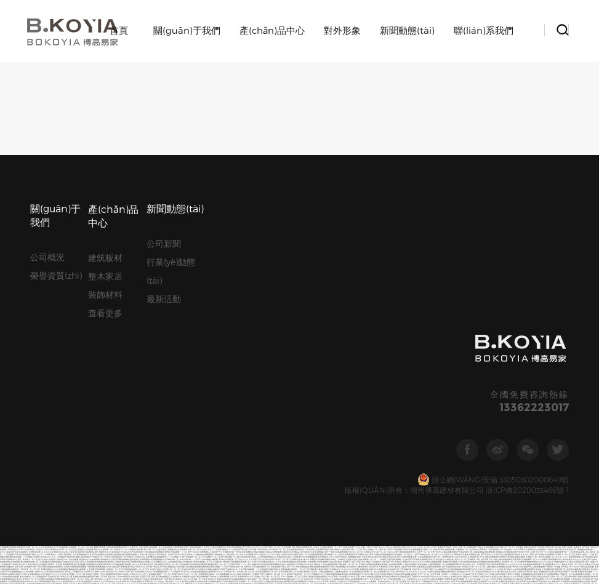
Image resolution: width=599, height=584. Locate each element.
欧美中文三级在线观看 (345, 383)
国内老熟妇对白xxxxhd (78, 319)
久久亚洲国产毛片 (305, 486)
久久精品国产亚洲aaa (118, 272)
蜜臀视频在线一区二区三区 (154, 575)
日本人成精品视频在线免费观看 (481, 257)
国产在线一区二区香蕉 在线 (463, 568)
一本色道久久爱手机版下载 (143, 351)
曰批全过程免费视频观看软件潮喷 (414, 403)
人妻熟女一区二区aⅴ (517, 383)
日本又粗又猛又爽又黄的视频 (520, 432)
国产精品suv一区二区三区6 (204, 383)
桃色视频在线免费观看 (15, 363)
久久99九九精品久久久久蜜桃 (82, 491)
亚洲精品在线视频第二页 (458, 302)
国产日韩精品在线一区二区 (426, 260)
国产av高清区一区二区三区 (556, 494)
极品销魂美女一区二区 (275, 390)
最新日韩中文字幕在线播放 (251, 462)
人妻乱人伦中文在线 (42, 304)
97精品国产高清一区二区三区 (345, 486)
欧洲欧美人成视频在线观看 (119, 385)
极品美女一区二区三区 (303, 341)
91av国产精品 (250, 580)
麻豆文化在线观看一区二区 (50, 422)
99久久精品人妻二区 (344, 474)
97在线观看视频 (345, 292)
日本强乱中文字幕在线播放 (207, 275)
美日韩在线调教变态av (146, 398)
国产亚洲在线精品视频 (19, 523)
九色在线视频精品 (575, 385)
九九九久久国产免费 (470, 570)
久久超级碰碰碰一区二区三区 (557, 302)
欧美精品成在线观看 (30, 445)
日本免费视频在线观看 (221, 479)
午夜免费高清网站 (229, 427)
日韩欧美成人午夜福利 (285, 442)
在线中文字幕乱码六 (207, 413)
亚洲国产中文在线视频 (46, 442)
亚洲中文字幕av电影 (30, 280)
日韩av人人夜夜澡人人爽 (587, 464)
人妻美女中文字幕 (371, 494)
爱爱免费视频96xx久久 (95, 415)
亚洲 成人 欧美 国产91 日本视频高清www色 (421, 287)
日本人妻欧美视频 (301, 523)
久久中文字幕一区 (193, 285)
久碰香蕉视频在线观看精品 (242, 430)
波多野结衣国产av (269, 265)
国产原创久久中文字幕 (98, 287)
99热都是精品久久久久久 (78, 536)
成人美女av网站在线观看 (475, 501)
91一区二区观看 (297, 420)
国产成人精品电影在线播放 (369, 467)
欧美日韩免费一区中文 (222, 346)
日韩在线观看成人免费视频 (193, 533)
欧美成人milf (591, 427)
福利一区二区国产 (36, 449)
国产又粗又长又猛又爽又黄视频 (192, 484)
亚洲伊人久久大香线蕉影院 (61, 287)
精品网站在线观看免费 (288, 376)
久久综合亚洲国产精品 (276, 272)
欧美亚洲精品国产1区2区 (110, 403)
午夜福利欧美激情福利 (54, 277)
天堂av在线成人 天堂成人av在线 (203, 462)
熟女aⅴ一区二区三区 (293, 390)
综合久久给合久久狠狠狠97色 (467, 262)
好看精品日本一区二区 (150, 430)
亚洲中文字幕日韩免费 (213, 253)
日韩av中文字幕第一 (387, 570)
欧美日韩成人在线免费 (336, 346)
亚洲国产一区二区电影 (75, 358)
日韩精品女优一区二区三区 (407, 457)
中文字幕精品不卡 (292, 457)
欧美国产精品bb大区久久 (299, 526)
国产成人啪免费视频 (101, 501)
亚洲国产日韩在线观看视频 (489, 326)
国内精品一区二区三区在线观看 (168, 499)
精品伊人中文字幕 (577, 304)
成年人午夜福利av (387, 363)
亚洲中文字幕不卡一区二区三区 (61, 400)
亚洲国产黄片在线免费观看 (145, 304)
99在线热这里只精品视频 (404, 388)
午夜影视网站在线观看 (399, 321)
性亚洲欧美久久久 (490, 353)
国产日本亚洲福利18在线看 (97, 349)
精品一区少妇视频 (427, 459)
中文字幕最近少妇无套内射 (254, 496)
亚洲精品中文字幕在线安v (227, 440)
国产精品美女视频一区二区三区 (367, 319)
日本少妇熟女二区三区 (254, 538)
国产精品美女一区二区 (455, 553)
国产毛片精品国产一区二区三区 (28, 548)
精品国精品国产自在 (371, 363)
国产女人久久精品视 (372, 294)
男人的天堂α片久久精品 (15, 479)
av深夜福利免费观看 (298, 287)
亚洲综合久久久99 (453, 437)
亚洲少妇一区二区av (271, 462)
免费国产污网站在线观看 (329, 543)
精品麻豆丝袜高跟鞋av (171, 307)
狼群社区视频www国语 (11, 280)
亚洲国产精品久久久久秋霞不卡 (574, 314)
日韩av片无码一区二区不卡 (470, 353)
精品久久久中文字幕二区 (135, 378)
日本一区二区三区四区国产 (268, 344)
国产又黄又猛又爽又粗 (562, 373)
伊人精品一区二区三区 (361, 358)
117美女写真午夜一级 (125, 292)
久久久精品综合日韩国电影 (553, 486)
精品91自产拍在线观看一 (134, 257)
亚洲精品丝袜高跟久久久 (281, 425)
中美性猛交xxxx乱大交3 (565, 560)
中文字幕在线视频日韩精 (498, 297)
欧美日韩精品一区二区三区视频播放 (115, 356)
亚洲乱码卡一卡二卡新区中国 (569, 344)
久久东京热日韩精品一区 (303, 277)
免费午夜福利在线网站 (477, 474)
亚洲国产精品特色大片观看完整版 (33, 400)
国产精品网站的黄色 (245, 262)
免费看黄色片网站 (323, 307)
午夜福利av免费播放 (172, 324)
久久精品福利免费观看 (53, 518)
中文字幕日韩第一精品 (532, 531)
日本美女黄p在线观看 (164, 346)
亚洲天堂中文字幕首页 (143, 363)
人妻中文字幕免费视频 (233, 577)
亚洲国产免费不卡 (320, 341)
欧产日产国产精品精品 (279, 516)
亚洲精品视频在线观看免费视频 (93, 545)
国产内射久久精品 (253, 403)
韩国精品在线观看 (292, 440)
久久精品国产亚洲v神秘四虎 (536, 440)
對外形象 (342, 30)
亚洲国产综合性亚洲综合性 (534, 282)
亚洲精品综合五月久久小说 (509, 442)
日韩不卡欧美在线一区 (220, 390)
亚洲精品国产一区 (382, 371)
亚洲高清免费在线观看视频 (508, 363)
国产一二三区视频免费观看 (534, 536)
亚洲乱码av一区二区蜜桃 (84, 462)
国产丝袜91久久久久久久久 (254, 253)
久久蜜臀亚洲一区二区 (190, 289)
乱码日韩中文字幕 (173, 454)
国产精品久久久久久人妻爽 (523, 260)
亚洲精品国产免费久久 (237, 319)
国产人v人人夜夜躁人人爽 (212, 400)
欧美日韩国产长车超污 (338, 312)
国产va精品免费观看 (293, 385)
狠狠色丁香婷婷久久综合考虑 (33, 553)
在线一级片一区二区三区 (424, 440)
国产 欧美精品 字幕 (387, 462)
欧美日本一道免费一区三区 (555, 462)
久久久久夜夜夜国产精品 (158, 390)
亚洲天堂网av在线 (447, 363)
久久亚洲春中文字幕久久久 (26, 383)
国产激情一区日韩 (99, 282)
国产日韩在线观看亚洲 (228, 287)
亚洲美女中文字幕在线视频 (570, 356)
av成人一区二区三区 (317, 528)
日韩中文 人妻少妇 (212, 331)
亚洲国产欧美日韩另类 (443, 408)
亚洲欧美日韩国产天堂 (268, 388)
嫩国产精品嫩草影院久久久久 (125, 499)
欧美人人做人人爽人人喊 (451, 344)
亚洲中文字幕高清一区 (481, 255)
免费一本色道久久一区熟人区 (401, 420)
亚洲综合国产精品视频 (537, 504)
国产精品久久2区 (109, 437)
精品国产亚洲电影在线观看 (286, 484)
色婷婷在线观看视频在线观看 (545, 432)
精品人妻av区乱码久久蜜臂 (287, 260)
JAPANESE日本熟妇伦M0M (168, 400)
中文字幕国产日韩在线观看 (246, 349)
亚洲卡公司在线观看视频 (373, 425)
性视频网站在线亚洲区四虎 (97, 270)
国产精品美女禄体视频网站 (395, 307)
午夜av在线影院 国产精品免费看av (237, 541)
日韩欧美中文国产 (14, 265)
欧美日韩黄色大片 (247, 447)
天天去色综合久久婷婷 (173, 331)
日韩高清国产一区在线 (197, 403)
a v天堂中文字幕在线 (328, 405)
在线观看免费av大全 (30, 388)
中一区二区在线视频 (476, 400)
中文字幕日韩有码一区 (463, 378)
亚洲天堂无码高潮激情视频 (484, 388)
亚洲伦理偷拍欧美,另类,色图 (553, 309)
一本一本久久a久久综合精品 (113, 528)
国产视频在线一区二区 (514, 371)
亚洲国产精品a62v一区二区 (536, 383)
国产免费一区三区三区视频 (296, 302)
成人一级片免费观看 (354, 494)
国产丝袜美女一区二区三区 (566, 484)
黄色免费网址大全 (418, 346)
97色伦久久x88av (539, 563)
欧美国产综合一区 (309, 361)
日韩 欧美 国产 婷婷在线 (439, 309)
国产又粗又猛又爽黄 (428, 417)
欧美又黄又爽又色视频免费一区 (522, 265)
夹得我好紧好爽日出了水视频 (434, 395)
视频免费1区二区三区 (227, 555)
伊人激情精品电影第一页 (12, 422)
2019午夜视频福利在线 (304, 371)
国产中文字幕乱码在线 (437, 454)
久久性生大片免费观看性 (40, 523)
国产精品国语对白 (366, 371)
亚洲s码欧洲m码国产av (386, 400)
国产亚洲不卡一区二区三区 (563, 260)
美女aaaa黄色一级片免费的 (89, 299)
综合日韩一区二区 (30, 253)
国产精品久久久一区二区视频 (478, 496)
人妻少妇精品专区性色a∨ (562, 548)
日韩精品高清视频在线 (436, 553)
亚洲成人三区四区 (336, 393)
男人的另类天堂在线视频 (561, 454)
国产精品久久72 (398, 351)
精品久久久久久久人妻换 (392, 523)
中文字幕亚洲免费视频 (96, 275)
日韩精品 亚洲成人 (345, 265)
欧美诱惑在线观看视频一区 (87, 543)
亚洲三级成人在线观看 (354, 378)
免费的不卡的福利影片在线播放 (89, 447)
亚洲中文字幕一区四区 (309, 570)
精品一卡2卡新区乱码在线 (187, 570)
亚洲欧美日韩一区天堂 (232, 257)
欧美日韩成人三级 (102, 550)
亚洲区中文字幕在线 (554, 292)
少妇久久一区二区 (347, 565)
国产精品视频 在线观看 (476, 373)
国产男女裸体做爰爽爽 (37, 366)
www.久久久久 (466, 388)
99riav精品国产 (302, 349)
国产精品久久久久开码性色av (388, 573)
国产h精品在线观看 (179, 563)
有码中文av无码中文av (221, 430)
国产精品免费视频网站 (562, 543)
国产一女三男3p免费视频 (297, 272)
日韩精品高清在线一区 (239, 390)
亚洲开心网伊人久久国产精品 (14, 334)
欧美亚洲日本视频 (162, 563)
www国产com (331, 541)
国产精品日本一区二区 (369, 324)
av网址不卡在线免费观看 (302, 467)
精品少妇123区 (62, 317)
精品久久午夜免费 (568, 331)
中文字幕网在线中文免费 (293, 536)
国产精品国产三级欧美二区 (45, 317)
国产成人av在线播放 (49, 533)
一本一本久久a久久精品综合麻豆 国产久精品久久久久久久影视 (395, 395)
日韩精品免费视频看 (273, 257)
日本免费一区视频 (290, 521)
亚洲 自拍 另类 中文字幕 (209, 570)
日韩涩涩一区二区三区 (74, 381)
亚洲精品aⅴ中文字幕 (76, 349)
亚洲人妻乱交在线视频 (37, 270)
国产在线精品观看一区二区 (114, 383)
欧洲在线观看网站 (519, 405)
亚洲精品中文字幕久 (70, 267)
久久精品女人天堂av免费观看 (323, 270)
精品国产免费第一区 (94, 280)
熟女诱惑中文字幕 (311, 294)
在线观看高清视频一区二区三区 (440, 582)
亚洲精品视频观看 (45, 459)
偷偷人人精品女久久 (498, 440)
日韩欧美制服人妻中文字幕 (274, 356)
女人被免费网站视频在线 (535, 331)
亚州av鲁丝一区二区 (232, 400)
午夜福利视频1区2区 (417, 312)
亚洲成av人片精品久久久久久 (415, 319)
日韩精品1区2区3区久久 (24, 317)
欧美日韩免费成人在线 (56, 373)
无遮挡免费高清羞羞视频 (259, 435)
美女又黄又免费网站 (315, 257)
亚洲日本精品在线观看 (428, 393)
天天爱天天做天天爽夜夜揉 (215, 573)
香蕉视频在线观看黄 (23, 464)
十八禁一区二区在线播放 (358, 481)
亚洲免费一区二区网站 (145, 563)
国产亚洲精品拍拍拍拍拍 (497, 432)
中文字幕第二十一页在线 (485, 314)
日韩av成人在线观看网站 (219, 282)
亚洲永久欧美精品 (463, 462)
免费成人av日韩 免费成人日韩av (222, 376)
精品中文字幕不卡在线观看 (125, 314)
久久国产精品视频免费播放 (403, 336)
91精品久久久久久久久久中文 (182, 449)
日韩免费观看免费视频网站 (579, 395)
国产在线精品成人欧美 (335, 499)
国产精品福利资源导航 (385, 531)
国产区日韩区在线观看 (418, 265)
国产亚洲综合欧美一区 (153, 504)
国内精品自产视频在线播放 (488, 417)
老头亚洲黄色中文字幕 (73, 312)
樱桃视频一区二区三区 (330, 469)
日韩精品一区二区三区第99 (558, 289)
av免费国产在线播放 (512, 304)
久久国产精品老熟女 (587, 573)
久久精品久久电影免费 (553, 267)
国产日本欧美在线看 (239, 294)
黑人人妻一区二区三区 (513, 486)
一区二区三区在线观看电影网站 (291, 255)
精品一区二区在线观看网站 (332, 388)
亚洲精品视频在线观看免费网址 (474, 504)
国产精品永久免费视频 (239, 435)
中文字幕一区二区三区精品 (100, 294)
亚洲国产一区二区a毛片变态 (250, 287)
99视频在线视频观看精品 (501, 528)
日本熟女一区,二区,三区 (469, 425)
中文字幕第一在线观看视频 (277, 307)
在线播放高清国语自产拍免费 (567, 538)
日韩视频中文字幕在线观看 (34, 358)
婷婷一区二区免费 (162, 351)
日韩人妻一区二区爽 (521, 449)
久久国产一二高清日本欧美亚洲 (445, 413)
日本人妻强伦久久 (165, 425)
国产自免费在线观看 (495, 373)
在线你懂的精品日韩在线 (248, 474)
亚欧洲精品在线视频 (154, 262)
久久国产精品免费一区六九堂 (485, 555)
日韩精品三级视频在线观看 (331, 331)
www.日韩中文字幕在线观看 (93, 518)
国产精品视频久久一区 (157, 395)
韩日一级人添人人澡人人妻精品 (463, 550)
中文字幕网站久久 (349, 430)
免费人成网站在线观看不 (262, 408)
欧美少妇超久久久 (463, 317)
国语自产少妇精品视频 (9, 511)
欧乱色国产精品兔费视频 (198, 282)
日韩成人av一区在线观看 (545, 489)
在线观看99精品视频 (491, 312)
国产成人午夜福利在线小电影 (580, 383)
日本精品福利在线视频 (234, 467)
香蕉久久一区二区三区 (197, 351)
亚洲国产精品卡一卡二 (238, 270)
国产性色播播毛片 (134, 513)
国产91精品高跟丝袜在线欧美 (535, 425)
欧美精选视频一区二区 (209, 289)
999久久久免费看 (152, 509)
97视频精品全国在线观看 (104, 457)
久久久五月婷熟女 (395, 358)
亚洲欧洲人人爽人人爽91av (33, 415)
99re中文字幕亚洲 (124, 344)
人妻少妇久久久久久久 (240, 398)
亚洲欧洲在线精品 (19, 563)
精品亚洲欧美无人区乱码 (227, 383)
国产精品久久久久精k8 (117, 521)
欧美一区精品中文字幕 (341, 287)
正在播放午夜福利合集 (470, 260)
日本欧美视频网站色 (219, 518)
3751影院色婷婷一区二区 (370, 356)
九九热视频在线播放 (197, 353)
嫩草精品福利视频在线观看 (385, 545)
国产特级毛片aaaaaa (125, 361)
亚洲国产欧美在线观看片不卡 (535, 378)
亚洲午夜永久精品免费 (322, 491)
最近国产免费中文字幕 (312, 390)
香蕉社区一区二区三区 (174, 275)
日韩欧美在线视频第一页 (490, 447)
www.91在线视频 (317, 526)
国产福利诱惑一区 (67, 260)
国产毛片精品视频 (503, 260)
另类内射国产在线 (291, 373)
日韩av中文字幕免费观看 (473, 521)
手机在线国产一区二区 (255, 285)
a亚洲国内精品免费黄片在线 (266, 410)
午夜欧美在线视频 (277, 309)
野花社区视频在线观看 (574, 309)
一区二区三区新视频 (10, 299)
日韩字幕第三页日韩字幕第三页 (434, 304)
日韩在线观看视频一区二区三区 (201, 563)
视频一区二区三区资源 (248, 440)
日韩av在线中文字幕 (367, 299)
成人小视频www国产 (544, 413)
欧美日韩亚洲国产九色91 (254, 570)
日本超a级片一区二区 (368, 504)
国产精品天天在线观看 (465, 442)
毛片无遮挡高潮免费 (110, 484)
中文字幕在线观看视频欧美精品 (334, 280)
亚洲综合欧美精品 (93, 484)
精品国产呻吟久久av (513, 272)
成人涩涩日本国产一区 (405, 339)
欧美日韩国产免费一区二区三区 (53, 405)
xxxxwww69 (287, 257)
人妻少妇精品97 (302, 393)
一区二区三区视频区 (234, 353)
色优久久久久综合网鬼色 (317, 555)
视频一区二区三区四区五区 (143, 442)
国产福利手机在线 (134, 489)
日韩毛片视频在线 (38, 481)
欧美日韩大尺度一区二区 (106, 413)
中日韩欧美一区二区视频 (527, 344)
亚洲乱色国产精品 (464, 563)
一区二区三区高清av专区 (200, 390)
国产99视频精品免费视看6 (534, 477)
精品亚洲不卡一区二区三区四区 (403, 563)
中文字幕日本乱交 (203, 474)
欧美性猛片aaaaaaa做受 (128, 462)
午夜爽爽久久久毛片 (79, 294)
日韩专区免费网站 (449, 334)
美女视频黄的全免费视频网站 (159, 558)
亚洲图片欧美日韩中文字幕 (559, 523)
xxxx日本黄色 (33, 432)
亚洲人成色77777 (151, 437)
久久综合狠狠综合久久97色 (50, 253)
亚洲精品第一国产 (139, 329)
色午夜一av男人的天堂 (370, 462)
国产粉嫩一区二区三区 (75, 280)
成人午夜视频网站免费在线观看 (124, 459)
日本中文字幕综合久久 (318, 312)
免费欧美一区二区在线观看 (298, 531)
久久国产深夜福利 (113, 518)
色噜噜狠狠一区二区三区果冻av (387, 403)
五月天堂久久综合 (188, 366)
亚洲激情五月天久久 (153, 307)
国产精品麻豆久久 (496, 516)
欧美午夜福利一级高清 (167, 437)
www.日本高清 (21, 292)
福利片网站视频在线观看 (60, 484)
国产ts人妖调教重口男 (206, 499)
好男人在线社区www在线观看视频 (546, 472)
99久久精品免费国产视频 (195, 582)
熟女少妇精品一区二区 (29, 282)
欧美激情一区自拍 (435, 445)
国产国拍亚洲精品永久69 (446, 385)
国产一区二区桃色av (535, 381)
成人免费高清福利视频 (298, 319)
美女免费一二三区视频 (23, 262)
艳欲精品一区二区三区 (94, 358)
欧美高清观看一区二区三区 (128, 366)
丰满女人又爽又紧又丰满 (128, 277)
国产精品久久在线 (511, 275)
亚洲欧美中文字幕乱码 (26, 351)
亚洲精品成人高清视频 (173, 317)
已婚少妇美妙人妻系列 (371, 528)
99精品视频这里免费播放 (576, 297)
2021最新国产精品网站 (357, 496)
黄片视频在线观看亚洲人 (331, 363)
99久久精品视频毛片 (420, 437)
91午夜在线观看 (350, 550)
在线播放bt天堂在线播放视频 (291, 403)
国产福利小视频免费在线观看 (381, 346)
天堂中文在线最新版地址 (160, 538)
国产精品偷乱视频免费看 (327, 292)
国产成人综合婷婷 (411, 538)
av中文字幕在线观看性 (312, 413)
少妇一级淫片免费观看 (239, 452)
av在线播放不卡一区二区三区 (566, 445)
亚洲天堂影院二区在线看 (525, 499)
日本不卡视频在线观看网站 (509, 292)
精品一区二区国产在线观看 (326, 573)
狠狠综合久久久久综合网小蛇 (72, 326)
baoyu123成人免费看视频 (379, 321)
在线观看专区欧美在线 (74, 568)
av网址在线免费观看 (467, 413)
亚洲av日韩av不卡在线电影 (552, 531)
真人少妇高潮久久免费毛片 (217, 334)
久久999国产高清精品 (489, 422)
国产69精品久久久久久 (113, 533)
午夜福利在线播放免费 (70, 499)
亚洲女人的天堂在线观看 (54, 437)
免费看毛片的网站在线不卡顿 (404, 575)
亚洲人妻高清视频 (395, 469)
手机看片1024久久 (526, 324)
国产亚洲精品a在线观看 (79, 570)
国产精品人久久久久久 (307, 292)
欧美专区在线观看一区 (83, 400)
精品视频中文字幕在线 (382, 317)
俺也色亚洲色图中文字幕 (348, 371)
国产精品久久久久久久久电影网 (373, 289)
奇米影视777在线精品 (359, 307)
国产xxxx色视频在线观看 (497, 349)
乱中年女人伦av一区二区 (12, 403)
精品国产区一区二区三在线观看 (13, 565)
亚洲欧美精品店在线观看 (82, 523)
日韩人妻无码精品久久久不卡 (581, 435)
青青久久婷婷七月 (412, 422)
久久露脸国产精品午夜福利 (459, 454)
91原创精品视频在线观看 (317, 282)
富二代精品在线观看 (500, 568)
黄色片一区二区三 (341, 518)
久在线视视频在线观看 (184, 501)
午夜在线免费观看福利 (351, 582)
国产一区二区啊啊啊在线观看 (183, 294)
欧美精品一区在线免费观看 (391, 319)
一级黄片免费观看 (486, 464)
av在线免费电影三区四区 (195, 321)
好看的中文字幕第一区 (522, 548)
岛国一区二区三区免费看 (371, 440)
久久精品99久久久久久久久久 (538, 437)
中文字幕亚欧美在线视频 (559, 285)
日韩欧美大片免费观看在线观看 (79, 481)
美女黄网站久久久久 (488, 277)
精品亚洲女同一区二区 (308, 334)
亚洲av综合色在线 (250, 486)
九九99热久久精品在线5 (391, 253)
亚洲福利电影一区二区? (128, 297)
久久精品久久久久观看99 (576, 577)
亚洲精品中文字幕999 (202, 432)
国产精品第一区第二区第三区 (454, 253)
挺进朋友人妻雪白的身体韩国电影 (270, 302)
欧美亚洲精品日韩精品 (236, 304)
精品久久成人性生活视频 (448, 415)
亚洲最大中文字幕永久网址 (550, 294)
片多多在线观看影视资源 (17, 449)
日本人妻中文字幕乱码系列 (33, 513)
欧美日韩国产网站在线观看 (535, 469)
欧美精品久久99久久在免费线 (364, 287)
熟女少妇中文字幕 (306, 265)
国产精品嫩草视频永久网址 (325, 265)
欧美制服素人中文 (180, 511)
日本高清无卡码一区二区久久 (42, 472)
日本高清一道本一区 (134, 415)
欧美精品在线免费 (380, 518)
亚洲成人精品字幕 (373, 422)
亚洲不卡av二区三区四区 (375, 548)
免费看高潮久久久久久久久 (506, 270)
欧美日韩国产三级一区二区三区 (116, 509)
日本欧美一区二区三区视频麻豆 (473, 297)
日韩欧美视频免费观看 (250, 437)
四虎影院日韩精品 (304, 484)
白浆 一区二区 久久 (406, 314)
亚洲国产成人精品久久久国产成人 (565, 329)
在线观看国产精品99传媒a (179, 267)
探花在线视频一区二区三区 (464, 285)
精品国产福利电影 (560, 413)
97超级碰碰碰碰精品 (180, 344)
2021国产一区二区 (589, 462)
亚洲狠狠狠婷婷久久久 (534, 267)
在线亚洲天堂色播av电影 (173, 420)
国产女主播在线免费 (116, 307)
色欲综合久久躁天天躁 (584, 368)
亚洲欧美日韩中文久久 (418, 302)
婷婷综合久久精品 (137, 509)
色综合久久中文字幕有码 (118, 287)
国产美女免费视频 (578, 541)
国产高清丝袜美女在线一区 (453, 272)
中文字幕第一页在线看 (337, 282)
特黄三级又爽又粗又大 (258, 339)
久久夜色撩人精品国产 (282, 262)
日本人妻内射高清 (378, 376)
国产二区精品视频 (321, 277)
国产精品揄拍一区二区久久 (402, 260)
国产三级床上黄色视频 (367, 550)
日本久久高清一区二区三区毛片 (184, 558)
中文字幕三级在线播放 (311, 385)
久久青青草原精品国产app (556, 477)
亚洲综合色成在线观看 (483, 499)
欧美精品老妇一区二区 (536, 385)
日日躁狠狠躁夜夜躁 (173, 568)
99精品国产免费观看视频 (570, 417)
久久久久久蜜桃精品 (400, 324)
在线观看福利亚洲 (360, 277)
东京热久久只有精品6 (30, 469)
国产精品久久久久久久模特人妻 (19, 420)
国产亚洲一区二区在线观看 (340, 472)
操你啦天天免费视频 (8, 339)
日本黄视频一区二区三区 (551, 262)
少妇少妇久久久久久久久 (211, 481)
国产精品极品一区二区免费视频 (392, 292)
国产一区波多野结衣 (333, 452)
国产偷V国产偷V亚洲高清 (376, 366)
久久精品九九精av (78, 484)
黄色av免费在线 (245, 289)
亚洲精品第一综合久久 (51, 563)
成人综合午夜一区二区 (310, 440)
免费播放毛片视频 (115, 410)
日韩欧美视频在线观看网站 (52, 272)
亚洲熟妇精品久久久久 (257, 420)
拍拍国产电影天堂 (185, 459)
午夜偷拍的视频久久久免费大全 (566, 403)
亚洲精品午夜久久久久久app (402, 361)
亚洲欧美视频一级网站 (568, 363)
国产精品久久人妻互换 (192, 568)
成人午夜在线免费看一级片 (154, 553)
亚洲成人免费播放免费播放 (370, 270)
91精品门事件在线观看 (567, 432)
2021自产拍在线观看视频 (129, 486)
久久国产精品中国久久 (35, 499)
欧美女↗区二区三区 (437, 496)
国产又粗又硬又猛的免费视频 (495, 376)
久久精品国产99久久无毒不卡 (473, 280)
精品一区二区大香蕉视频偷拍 (413, 405)
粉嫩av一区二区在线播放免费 (311, 373)
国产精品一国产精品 (367, 400)
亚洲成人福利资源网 (149, 312)
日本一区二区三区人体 (69, 541)
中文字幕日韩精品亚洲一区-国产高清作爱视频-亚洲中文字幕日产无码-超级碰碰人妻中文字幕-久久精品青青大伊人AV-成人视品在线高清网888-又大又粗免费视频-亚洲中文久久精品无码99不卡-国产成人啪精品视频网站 (89, 250)
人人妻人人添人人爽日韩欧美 (564, 349)
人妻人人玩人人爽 (166, 462)
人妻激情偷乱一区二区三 (354, 294)
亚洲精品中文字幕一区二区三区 (422, 368)
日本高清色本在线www (371, 262)
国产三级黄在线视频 (521, 435)
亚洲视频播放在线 (528, 280)
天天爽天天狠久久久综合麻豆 (143, 356)
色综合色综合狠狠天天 (449, 506)
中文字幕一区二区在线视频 (398, 289)
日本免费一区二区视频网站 (101, 304)
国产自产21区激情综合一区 (47, 351)
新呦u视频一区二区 (251, 511)
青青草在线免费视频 (411, 255)
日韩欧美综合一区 (52, 260)
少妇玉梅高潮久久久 (32, 440)
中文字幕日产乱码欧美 (315, 329)
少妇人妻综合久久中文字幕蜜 (510, 282)
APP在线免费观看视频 (220, 294)
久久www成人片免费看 (260, 499)
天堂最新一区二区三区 (111, 312)
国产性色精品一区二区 (271, 371)
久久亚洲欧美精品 (469, 358)
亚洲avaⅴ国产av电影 (351, 317)
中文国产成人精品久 (146, 260)
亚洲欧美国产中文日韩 (324, 321)
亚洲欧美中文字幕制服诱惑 (587, 388)
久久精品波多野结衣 (66, 385)
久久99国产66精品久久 (246, 376)
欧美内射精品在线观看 (195, 395)
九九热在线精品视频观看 (256, 304)
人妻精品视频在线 (83, 289)
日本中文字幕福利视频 (500, 496)
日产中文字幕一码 (53, 415)
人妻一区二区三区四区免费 (254, 277)
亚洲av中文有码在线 (270, 449)
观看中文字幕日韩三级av (377, 513)
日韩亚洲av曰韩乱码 (180, 472)
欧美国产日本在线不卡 (428, 531)
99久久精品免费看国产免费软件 (493, 262)
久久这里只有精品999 (106, 511)
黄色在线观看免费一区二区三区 (371, 477)
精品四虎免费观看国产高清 (302, 477)
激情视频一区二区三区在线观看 (302, 307)
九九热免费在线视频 (164, 474)
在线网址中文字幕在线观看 (57, 353)
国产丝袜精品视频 (319, 346)
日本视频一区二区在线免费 (198, 358)
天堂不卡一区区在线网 (344, 319)
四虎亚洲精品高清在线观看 (57, 309)
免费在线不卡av (558, 287)
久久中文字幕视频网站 (575, 565)
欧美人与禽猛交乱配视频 (371, 282)
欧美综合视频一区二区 (187, 504)
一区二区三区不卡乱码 (135, 317)
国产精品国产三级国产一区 (25, 457)
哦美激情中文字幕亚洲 (296, 538)
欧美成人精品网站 (420, 309)
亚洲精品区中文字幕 (555, 479)
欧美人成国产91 (288, 371)
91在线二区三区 (272, 413)
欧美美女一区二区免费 (418, 299)
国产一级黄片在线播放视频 (336, 257)
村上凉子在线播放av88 (224, 425)
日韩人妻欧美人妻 (396, 272)
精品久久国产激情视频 (298, 516)
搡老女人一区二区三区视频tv (90, 368)
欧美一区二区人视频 (39, 321)
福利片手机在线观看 (279, 329)
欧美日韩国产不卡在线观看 (356, 536)
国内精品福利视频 (155, 494)
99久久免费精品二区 (529, 577)
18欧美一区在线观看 (259, 336)
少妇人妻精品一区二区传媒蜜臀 (278, 513)
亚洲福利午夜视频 (243, 445)
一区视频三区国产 (385, 265)
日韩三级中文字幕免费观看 (576, 469)
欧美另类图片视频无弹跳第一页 (75, 563)
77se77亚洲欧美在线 (10, 541)
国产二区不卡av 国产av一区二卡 (377, 285)
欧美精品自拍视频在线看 (183, 376)
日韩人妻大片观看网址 (322, 408)
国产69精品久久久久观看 (528, 339)
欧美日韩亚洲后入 (76, 353)
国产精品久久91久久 (133, 526)
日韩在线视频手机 (286, 454)
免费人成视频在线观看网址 (135, 545)
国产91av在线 (456, 536)
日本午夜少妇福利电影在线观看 (484, 339)
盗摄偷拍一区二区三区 (132, 575)
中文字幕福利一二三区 (282, 326)
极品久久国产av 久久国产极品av (64, 304)
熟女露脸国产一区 (79, 307)
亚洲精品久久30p (162, 536)
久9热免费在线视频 (10, 282)
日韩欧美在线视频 (534, 366)
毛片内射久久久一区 (470, 270)
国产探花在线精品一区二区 (193, 309)
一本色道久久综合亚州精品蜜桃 (538, 509)
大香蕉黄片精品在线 (494, 304)
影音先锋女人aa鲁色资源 (356, 272)
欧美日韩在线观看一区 (116, 262)
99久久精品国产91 (440, 275)
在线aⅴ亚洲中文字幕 (568, 442)
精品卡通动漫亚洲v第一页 (155, 285)
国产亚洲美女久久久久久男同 (126, 523)
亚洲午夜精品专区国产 (252, 371)
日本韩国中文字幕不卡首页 (113, 395)
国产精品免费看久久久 (341, 408)
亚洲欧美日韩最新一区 (452, 267)
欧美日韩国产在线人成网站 (258, 457)
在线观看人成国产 (536, 302)
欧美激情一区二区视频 (423, 486)
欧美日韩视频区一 (586, 381)
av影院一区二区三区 (140, 275)
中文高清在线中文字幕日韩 (204, 459)
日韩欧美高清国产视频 (304, 504)
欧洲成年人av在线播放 (405, 400)
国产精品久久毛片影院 (98, 309)
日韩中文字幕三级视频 (71, 344)
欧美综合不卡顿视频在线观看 (579, 255)
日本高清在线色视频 (471, 477)
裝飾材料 (105, 131)
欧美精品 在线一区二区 (364, 326)
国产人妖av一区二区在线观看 (319, 302)
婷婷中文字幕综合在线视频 (528, 420)
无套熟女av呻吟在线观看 (455, 366)
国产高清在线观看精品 (397, 415)
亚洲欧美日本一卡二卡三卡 (132, 403)
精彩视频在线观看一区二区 (153, 435)
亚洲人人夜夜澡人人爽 (221, 442)
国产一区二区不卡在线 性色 (72, 395)
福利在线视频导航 (148, 413)
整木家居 (105, 112)
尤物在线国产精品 (102, 393)
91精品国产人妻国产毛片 (349, 440)
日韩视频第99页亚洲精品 (285, 393)
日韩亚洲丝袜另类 (406, 440)
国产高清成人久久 (488, 260)
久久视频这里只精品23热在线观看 (275, 287)
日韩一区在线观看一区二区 (571, 371)
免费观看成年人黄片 (198, 363)
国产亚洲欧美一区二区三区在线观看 (332, 403)
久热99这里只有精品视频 (248, 324)
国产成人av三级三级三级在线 (272, 469)
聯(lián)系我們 (483, 30)
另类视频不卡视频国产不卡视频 (273, 511)
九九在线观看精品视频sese (316, 351)
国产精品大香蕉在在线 (119, 405)
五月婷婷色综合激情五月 (169, 289)
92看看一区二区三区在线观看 (195, 329)
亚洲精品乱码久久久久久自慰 (287, 297)
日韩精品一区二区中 (63, 388)
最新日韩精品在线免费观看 (74, 275)
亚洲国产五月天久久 (353, 314)
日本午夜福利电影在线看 (149, 469)
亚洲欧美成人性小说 (231, 494)
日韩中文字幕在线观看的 (362, 339)
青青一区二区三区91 (187, 430)
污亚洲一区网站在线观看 (175, 445)
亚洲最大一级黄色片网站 (346, 349)
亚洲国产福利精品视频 (96, 430)
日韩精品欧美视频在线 (255, 550)
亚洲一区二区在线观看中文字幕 (365, 292)
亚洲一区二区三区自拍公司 (199, 255)
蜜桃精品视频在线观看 (403, 309)
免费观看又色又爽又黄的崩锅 (440, 447)
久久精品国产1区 (135, 282)
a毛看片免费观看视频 (171, 580)
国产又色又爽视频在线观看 (548, 314)
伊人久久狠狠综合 (546, 464)
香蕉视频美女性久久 (401, 383)
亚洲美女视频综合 (465, 430)
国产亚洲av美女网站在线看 (84, 427)
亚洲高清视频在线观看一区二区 (278, 321)
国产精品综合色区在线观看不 (178, 553)
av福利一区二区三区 (484, 285)
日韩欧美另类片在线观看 (171, 417)
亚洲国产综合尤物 (371, 378)
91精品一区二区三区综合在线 (123, 393)
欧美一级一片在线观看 (215, 484)
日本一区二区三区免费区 (541, 511)
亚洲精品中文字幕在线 (279, 518)
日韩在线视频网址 (294, 356)
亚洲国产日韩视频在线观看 (255, 523)
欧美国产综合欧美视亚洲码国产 (261, 563)
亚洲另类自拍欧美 (417, 398)
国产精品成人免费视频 (109, 299)
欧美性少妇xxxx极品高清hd (483, 408)
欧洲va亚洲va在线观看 (411, 329)
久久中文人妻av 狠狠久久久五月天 (134, 467)
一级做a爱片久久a (504, 398)
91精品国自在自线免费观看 (41, 349)
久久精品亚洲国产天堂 (364, 302)
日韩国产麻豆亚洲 (388, 262)
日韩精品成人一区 (23, 381)
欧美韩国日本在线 (317, 378)
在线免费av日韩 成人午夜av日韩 (556, 304)
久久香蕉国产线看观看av (105, 474)
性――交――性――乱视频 (383, 484)
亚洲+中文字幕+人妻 (300, 528)
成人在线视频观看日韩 (266, 312)
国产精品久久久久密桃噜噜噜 (561, 496)
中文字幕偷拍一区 (256, 282)
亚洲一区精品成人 (336, 381)
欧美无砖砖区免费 (85, 477)
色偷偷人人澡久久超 (412, 469)
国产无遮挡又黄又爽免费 (446, 368)
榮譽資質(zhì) (56, 111)
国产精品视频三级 (472, 331)
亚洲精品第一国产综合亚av (385, 297)
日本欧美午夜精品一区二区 (108, 467)
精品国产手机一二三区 (352, 255)
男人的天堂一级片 (447, 287)
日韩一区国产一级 (411, 555)
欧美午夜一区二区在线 (135, 307)
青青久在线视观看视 (161, 550)
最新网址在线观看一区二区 (73, 253)
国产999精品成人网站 (404, 472)
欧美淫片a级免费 (574, 275)
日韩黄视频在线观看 (496, 531)
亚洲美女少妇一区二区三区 (160, 341)
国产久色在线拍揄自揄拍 (278, 336)
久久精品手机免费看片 (228, 526)
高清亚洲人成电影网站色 (175, 253)
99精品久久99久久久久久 (248, 314)
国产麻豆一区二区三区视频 (326, 371)
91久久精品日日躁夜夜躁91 (574, 267)
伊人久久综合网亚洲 (584, 339)
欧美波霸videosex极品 (567, 457)
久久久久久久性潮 (420, 454)
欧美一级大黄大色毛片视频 (263, 292)
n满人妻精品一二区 (317, 516)
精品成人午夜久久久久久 (133, 280)
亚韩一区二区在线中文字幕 (318, 548)
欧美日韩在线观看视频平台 (30, 390)
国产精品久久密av (330, 324)
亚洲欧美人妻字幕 (324, 410)
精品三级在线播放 (501, 265)
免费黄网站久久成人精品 (91, 469)
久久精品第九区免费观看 (315, 255)
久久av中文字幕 (353, 282)
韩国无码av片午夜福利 (488, 282)
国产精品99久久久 (419, 582)
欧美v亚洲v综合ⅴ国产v (519, 289)
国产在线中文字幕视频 (23, 496)
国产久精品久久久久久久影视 (336, 422)
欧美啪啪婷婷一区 (243, 297)
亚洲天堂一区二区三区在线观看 (176, 270)
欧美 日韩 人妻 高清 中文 (482, 265)
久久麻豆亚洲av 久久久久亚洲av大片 (47, 489)
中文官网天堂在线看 (526, 287)
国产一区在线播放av (165, 304)
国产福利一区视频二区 (93, 437)
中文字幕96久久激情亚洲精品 (551, 481)
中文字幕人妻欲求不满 (540, 390)
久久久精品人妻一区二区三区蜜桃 (342, 344)
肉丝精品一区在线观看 (331, 356)
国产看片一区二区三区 (475, 469)
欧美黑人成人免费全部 (524, 329)
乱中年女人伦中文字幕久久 (355, 388)
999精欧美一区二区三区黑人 (484, 398)
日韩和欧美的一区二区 (148, 496)
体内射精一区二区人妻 (425, 378)
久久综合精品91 (6, 321)
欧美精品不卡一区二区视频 (140, 331)
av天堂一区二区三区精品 (203, 299)
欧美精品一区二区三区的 (196, 373)
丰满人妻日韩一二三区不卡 (191, 265)
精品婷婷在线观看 (489, 292)
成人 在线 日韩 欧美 (34, 363)
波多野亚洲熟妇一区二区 (575, 479)
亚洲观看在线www (100, 445)
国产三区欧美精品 (62, 457)
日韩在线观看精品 (155, 329)
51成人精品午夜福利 (47, 339)
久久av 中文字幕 (183, 363)
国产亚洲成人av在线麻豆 (503, 285)
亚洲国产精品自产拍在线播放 (374, 509)
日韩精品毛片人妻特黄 (446, 575)
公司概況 (47, 93)
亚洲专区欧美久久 (72, 417)
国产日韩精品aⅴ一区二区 (507, 361)
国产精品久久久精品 (344, 533)
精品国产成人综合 (359, 417)
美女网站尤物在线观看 (282, 408)
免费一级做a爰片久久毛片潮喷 (56, 319)
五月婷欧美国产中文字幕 (358, 395)
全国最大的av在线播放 (94, 302)
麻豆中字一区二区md (168, 526)
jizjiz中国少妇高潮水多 (285, 346)
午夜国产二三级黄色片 (450, 280)
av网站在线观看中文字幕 (444, 516)
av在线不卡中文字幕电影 (481, 454)
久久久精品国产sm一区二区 (315, 317)
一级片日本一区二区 (34, 331)
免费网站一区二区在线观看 (46, 494)
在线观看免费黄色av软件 (159, 555)
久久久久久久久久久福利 (259, 518)
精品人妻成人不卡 (456, 427)
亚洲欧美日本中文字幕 (488, 287)
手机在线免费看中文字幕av (451, 329)
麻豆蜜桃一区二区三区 (401, 326)
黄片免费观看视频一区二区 (509, 555)
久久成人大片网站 (577, 326)
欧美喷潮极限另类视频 (329, 440)
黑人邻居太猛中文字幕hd (14, 255)
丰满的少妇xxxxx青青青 (584, 496)
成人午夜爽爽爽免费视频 (528, 415)
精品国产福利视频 (182, 381)
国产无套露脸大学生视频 (97, 307)
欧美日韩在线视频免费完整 (124, 265)
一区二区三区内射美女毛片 (156, 464)
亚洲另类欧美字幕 (318, 425)
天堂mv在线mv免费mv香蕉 (423, 410)
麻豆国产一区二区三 (252, 358)
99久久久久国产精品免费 (527, 326)
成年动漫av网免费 (495, 504)
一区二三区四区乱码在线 (363, 533)
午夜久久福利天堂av (160, 385)
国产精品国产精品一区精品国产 (458, 523)
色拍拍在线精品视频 (516, 262)
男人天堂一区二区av (544, 257)
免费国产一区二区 (213, 262)
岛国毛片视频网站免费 (559, 317)
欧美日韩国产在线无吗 (236, 457)
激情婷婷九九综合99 (238, 317)
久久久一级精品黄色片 (437, 307)
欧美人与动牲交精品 (516, 440)
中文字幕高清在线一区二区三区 (213, 457)
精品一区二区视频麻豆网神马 (449, 270)
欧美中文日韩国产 (55, 312)
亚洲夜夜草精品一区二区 (63, 393)
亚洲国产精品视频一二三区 (175, 257)
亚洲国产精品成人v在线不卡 (363, 531)
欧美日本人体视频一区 (340, 307)
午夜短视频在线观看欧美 (333, 427)
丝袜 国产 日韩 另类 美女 (99, 405)
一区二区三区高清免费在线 (145, 361)
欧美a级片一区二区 (290, 474)
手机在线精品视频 (542, 317)
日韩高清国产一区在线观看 (223, 393)
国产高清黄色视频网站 (443, 400)
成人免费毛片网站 (580, 518)
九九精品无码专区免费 (558, 395)
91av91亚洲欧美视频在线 (401, 437)
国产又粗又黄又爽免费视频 (430, 344)
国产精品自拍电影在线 (117, 309)
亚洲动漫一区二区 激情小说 (87, 361)
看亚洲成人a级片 (117, 504)
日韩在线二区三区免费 (576, 346)
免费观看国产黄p (474, 253)
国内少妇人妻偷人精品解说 (286, 292)
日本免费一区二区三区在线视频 (327, 454)
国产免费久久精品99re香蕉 (142, 388)
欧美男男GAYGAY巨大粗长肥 (562, 459)
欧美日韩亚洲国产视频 (179, 545)
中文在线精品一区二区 (285, 349)
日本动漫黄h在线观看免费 (482, 381)
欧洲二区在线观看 (386, 479)
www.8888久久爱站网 (122, 381)
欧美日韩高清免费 (291, 400)
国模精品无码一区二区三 (194, 317)
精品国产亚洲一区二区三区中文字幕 (426, 280)
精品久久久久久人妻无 (516, 521)
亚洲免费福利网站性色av (264, 393)
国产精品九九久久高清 (506, 277)
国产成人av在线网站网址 (442, 474)
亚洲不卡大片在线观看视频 (167, 484)
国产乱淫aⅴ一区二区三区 (556, 282)
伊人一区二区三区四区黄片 (229, 437)
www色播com (414, 501)
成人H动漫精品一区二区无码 (120, 536)
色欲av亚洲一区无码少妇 (314, 285)
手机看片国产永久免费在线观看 (32, 516)
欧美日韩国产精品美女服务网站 (85, 324)
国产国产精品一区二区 (529, 294)
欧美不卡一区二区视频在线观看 (129, 255)
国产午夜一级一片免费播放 (271, 437)
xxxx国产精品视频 (199, 531)
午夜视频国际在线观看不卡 (433, 366)
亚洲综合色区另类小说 (65, 361)
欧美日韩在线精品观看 (445, 255)
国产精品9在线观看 (13, 459)
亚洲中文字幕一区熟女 (341, 417)
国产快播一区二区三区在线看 (42, 297)
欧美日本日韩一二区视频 (398, 541)
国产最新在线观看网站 (57, 334)
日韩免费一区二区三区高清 (202, 425)
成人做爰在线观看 (204, 430)
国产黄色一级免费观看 (70, 469)
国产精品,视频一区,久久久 (149, 417)
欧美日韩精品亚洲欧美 (120, 294)
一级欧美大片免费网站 (457, 395)
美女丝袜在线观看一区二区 (365, 265)
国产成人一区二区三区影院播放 (39, 307)
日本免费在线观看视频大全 (98, 272)
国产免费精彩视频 (317, 353)
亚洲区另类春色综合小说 (179, 390)
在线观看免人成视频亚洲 (530, 358)
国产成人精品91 (329, 304)
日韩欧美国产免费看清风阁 (353, 452)
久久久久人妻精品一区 (559, 435)
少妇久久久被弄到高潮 (333, 285)
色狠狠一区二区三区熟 (296, 282)
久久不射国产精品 (248, 326)
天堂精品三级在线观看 (259, 398)
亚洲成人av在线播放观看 (391, 270)
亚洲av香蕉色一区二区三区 (44, 361)
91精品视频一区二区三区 (109, 324)
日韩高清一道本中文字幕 (216, 395)
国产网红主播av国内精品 (518, 302)
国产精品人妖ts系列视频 (237, 528)
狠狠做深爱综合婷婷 (400, 317)
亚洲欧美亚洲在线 (109, 538)
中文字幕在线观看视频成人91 (282, 435)
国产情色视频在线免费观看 (58, 292)
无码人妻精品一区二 (371, 255)
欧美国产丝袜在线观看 (481, 548)
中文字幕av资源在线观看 (468, 538)
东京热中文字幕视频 (190, 447)
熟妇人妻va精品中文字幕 (423, 420)
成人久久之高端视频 (217, 550)
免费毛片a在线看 (425, 452)
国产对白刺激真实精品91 (264, 267)
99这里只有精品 (39, 346)
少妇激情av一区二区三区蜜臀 (580, 413)
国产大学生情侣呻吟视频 (108, 398)
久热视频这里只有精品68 (503, 499)
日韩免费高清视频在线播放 (321, 513)
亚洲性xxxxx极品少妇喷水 (78, 341)
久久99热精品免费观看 (515, 526)
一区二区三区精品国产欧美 (93, 408)
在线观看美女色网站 (163, 398)
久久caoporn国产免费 (432, 253)
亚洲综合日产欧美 (46, 388)
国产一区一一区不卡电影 (389, 494)
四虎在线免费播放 (311, 331)
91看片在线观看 (249, 312)
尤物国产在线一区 (548, 319)
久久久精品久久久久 (554, 312)
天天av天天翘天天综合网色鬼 (410, 558)
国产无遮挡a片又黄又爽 (492, 437)
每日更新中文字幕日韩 (187, 437)
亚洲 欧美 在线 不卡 (462, 479)
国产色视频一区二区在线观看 (215, 319)
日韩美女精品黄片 (318, 541)
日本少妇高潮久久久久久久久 (124, 289)
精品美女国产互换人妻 (455, 518)
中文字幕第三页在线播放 (424, 361)
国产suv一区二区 (536, 400)
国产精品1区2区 (69, 289)
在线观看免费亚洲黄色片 (535, 422)
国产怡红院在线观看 (157, 516)
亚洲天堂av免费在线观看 (37, 334)
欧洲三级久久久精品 (272, 533)
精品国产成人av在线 (249, 454)
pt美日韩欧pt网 (523, 390)
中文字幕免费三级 (17, 331)
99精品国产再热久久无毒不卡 (180, 440)
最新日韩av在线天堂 (532, 253)
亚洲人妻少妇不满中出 (384, 408)
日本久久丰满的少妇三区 (535, 410)
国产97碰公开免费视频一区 (82, 472)
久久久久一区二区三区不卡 (362, 449)
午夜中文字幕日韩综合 (38, 312)
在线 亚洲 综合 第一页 (183, 299)
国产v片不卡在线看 (166, 326)
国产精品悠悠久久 (218, 260)
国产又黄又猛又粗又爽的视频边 (156, 282)
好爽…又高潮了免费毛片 (571, 253)
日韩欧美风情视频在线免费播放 (156, 358)
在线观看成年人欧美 (178, 351)
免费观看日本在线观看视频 (209, 405)
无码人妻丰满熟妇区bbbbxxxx (533, 292)
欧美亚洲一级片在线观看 (407, 545)
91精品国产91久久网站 (391, 267)
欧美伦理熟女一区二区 (566, 580)
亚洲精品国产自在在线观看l (484, 309)
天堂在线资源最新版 (127, 398)
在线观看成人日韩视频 (305, 553)
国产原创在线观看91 (194, 253)
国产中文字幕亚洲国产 (248, 388)
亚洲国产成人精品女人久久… (45, 262)
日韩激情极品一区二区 (182, 442)
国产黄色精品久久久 (99, 285)
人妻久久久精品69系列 (245, 341)
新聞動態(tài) (407, 30)
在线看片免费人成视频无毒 (207, 287)
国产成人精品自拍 (555, 430)
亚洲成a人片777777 (29, 484)
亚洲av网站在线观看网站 (536, 521)
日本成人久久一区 (38, 373)
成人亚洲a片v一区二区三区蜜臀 (31, 285)
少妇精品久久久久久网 (493, 275)
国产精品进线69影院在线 (14, 447)
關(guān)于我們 (186, 30)
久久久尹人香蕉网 (17, 329)
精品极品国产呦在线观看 (485, 289)
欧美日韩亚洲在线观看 (278, 317)
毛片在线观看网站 (508, 326)
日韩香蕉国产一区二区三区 (153, 324)
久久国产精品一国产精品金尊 (67, 297)
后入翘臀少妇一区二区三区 (294, 368)
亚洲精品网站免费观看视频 (126, 260)
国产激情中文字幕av (512, 280)
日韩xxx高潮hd (549, 484)
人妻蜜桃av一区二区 (464, 255)
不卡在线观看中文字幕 (255, 395)
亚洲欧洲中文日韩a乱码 (420, 513)
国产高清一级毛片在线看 (167, 405)
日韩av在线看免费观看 (445, 378)
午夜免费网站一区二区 (560, 326)
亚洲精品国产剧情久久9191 (387, 558)
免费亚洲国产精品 (56, 568)
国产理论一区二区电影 (99, 513)
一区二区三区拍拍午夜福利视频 (357, 427)
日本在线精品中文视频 (517, 376)
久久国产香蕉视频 (446, 371)
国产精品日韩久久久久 (136, 272)
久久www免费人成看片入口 (33, 277)
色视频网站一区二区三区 (528, 361)
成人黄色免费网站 (574, 462)
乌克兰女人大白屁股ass (71, 398)
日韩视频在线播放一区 (195, 467)
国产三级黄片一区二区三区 (135, 395)
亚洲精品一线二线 (533, 262)
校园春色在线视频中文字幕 (444, 317)
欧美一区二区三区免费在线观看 (470, 575)
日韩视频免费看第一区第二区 (561, 353)
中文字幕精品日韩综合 (187, 361)
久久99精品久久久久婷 (544, 445)
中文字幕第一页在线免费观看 (493, 395)
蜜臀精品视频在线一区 (17, 432)
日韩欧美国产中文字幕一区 (502, 452)
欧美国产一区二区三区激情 (276, 481)
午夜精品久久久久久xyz (416, 285)
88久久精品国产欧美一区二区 (94, 432)
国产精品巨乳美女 (549, 474)
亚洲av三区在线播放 (364, 541)
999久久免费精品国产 (337, 481)
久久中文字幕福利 (306, 376)
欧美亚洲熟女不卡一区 (319, 393)
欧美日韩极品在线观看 (239, 472)
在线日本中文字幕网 (403, 484)
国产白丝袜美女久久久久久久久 (150, 393)
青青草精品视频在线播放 (84, 393)
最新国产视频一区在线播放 (82, 457)
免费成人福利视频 (241, 425)
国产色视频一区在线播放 (130, 324)
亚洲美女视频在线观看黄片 (268, 376)
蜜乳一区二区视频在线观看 (99, 319)
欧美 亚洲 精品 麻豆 (154, 570)
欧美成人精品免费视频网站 (292, 533)
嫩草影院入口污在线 (195, 336)
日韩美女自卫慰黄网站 (208, 341)
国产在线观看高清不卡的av (378, 361)
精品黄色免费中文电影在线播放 (457, 403)
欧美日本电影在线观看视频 (107, 417)
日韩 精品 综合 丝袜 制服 (436, 346)
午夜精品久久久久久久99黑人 (480, 393)
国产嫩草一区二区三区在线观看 (459, 312)
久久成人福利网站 (496, 299)
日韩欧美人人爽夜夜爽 (345, 376)
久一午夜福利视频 (301, 452)
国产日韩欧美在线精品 (239, 339)
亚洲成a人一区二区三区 (46, 356)
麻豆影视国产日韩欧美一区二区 (94, 262)
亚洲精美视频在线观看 (382, 413)
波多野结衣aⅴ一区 (387, 435)
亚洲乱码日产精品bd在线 (466, 489)
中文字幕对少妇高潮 (494, 280)
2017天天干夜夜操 (516, 297)
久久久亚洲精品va (239, 299)
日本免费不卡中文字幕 (355, 253)
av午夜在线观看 (366, 317)
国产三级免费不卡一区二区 (363, 408)
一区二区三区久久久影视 (251, 494)
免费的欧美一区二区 (399, 299)
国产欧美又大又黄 (64, 282)
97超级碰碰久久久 (203, 294)
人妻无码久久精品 (210, 292)
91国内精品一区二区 (264, 326)
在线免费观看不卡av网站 (574, 452)
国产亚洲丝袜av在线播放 (90, 356)
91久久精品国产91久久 (542, 368)
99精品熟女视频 (38, 398)
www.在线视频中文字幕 (117, 445)
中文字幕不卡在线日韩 (39, 341)
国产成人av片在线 (85, 531)
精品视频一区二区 (474, 376)
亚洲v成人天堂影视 (21, 472)
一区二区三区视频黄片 (311, 280)
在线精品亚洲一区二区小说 (586, 509)
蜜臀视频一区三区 (245, 526)
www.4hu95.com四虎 (89, 425)
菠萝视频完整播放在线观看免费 (238, 309)
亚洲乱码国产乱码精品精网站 (58, 346)
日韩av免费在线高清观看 (140, 267)
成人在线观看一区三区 (94, 449)
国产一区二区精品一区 (513, 469)
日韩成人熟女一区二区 (464, 361)
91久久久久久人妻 (507, 481)
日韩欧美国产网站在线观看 (578, 282)
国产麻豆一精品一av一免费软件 (115, 368)
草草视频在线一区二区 (353, 506)
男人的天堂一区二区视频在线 (29, 430)
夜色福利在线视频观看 (538, 568)
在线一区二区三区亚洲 (258, 368)
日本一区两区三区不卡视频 (129, 326)
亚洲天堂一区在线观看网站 (540, 307)
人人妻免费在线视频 (227, 292)
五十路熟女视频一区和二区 (151, 366)
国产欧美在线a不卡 (520, 494)
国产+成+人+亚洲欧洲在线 (443, 262)
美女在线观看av (180, 255)
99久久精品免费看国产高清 (234, 513)
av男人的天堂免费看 (430, 464)
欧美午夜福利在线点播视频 (523, 489)
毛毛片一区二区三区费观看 (195, 280)
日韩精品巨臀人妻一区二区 (68, 356)
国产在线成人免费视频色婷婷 (349, 262)
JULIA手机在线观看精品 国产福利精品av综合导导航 (346, 526)
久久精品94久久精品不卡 (123, 304)
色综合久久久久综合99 (561, 307)
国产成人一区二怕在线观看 (529, 309)
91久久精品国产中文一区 (166, 565)
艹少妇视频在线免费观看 (177, 353)
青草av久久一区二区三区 (496, 501)
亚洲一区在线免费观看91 (422, 262)
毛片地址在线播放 (312, 533)
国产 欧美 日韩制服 (353, 381)
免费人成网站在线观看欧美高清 (380, 388)
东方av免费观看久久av (383, 383)
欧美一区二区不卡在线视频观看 (185, 341)
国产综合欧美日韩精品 (35, 329)
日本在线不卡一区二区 (72, 528)
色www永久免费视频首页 (492, 334)
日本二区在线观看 (70, 265)
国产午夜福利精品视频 (199, 304)
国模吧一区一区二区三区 (323, 297)
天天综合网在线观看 (422, 536)
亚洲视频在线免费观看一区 (360, 445)
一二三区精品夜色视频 (263, 275)
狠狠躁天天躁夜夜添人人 (310, 469)
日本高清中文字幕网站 (175, 489)
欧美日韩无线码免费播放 (344, 575)
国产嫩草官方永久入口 (383, 331)
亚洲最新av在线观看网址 (580, 302)
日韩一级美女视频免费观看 (469, 385)
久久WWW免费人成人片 (142, 550)
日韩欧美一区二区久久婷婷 (323, 432)
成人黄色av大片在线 (204, 410)
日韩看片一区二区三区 (40, 314)
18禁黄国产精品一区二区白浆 (426, 425)
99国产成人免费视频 (552, 400)
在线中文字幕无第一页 (19, 297)
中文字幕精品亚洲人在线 (27, 339)
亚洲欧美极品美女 (74, 366)
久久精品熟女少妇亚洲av (580, 285)
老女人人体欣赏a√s (37, 309)
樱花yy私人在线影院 (38, 294)
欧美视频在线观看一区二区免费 (518, 511)
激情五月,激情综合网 (225, 499)
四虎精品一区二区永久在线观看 (240, 260)
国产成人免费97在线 (182, 368)
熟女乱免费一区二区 (582, 361)
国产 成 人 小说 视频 (551, 405)
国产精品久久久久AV (71, 582)
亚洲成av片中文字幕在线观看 (484, 324)
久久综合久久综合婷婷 (234, 582)
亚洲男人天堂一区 (384, 336)
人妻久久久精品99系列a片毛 (294, 489)
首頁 (119, 30)
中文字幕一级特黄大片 (216, 351)
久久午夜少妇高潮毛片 (201, 398)
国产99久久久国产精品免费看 (182, 287)
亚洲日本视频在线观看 (570, 420)
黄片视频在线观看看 (300, 253)
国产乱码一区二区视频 (17, 410)
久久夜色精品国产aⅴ (262, 553)
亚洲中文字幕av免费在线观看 (285, 275)
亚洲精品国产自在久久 (402, 410)
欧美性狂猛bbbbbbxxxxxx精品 (217, 317)
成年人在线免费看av (45, 467)
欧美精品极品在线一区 (233, 422)
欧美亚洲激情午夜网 (20, 349)
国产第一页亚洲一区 (278, 531)
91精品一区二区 (463, 573)
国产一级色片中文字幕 (301, 425)
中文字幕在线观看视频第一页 (45, 385)
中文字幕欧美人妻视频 (242, 361)
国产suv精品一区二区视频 (462, 499)
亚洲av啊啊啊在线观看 (214, 321)
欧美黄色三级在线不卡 (50, 440)
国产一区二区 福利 (221, 452)
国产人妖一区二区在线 (257, 294)
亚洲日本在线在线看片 (365, 457)
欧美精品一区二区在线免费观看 (489, 368)
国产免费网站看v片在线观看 (287, 405)
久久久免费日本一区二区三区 (103, 351)
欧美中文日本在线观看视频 (471, 445)
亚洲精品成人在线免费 (103, 329)
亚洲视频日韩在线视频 (17, 506)
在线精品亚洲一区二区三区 (347, 477)
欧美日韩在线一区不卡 (92, 312)
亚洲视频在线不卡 (83, 260)
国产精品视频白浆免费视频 (222, 302)
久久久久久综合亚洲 (123, 474)
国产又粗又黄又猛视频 (149, 408)
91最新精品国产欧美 (382, 326)
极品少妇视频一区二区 (436, 312)
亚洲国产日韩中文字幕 (130, 430)
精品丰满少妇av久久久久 (231, 331)
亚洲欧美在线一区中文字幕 (19, 324)
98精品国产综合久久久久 (431, 282)
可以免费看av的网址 (424, 568)
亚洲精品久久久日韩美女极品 (357, 390)
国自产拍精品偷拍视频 (319, 358)
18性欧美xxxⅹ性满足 (79, 292)
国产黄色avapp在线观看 (408, 344)
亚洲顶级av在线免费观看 (340, 336)
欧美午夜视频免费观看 (51, 302)
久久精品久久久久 (482, 449)
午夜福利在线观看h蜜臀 (149, 486)
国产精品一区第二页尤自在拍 (567, 545)
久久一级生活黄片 (110, 326)
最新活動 (164, 135)
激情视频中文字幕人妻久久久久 (361, 398)
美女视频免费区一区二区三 (217, 270)
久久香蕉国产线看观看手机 (148, 289)
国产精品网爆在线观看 (501, 563)
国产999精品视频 (312, 398)
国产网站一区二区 (427, 255)
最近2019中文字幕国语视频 (38, 287)
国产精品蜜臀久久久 (540, 285)
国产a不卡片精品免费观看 (534, 575)
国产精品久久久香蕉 (187, 452)
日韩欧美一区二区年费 (233, 277)
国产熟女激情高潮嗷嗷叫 (22, 489)
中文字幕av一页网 (170, 504)
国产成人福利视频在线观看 (186, 326)
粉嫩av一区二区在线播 (443, 324)
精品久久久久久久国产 (136, 558)
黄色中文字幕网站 (471, 282)
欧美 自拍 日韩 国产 (393, 477)
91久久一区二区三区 (84, 385)
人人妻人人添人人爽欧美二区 (162, 314)
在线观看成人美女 (391, 393)
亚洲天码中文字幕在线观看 (534, 346)
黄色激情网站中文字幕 (409, 393)
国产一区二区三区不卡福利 (505, 464)
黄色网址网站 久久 (398, 285)
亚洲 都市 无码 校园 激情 (267, 454)
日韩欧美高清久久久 (87, 413)
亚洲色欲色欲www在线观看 (81, 435)
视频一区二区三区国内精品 (113, 447)
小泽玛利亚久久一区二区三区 (58, 294)
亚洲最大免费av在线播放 (432, 358)
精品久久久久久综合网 (39, 417)
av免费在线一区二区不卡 (101, 289)
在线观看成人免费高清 (244, 393)
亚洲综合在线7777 (384, 543)
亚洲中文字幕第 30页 (275, 472)
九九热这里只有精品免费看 (556, 570)
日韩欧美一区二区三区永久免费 (238, 408)
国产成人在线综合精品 (42, 420)
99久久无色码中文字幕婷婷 (449, 260)
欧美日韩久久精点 (59, 560)
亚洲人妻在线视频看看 (477, 580)
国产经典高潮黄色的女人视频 (124, 573)
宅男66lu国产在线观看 (181, 356)
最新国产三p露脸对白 (117, 349)
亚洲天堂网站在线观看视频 (399, 513)
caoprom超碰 (235, 280)
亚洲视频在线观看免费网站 (489, 267)
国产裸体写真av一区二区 (506, 390)
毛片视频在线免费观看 (187, 405)
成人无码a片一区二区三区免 (459, 405)
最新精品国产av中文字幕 (413, 373)
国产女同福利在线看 (428, 422)
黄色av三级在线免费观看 (92, 538)
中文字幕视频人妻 (365, 454)
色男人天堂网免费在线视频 (343, 302)
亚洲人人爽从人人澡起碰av (544, 538)
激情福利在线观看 (197, 270)
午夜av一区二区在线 (90, 366)
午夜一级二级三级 (101, 317)
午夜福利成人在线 (283, 312)
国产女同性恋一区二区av (205, 314)
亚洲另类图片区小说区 (250, 400)
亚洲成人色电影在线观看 (53, 331)
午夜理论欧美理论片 (206, 504)
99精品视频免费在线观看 (526, 314)
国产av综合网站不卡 (453, 351)
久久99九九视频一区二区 (139, 353)
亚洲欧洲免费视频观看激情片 (82, 317)
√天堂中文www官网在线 (335, 329)
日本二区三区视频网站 (383, 302)
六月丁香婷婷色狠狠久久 (221, 255)
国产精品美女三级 (359, 309)
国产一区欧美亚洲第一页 (417, 307)
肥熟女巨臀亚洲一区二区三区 (400, 511)
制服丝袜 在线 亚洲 (15, 272)
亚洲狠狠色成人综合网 (266, 349)
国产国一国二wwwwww (166, 292)
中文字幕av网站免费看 (397, 481)
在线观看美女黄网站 (8, 430)
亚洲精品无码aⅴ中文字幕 (505, 472)
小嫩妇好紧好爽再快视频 (495, 484)
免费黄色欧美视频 (570, 528)
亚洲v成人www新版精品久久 (169, 312)
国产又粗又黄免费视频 (336, 272)
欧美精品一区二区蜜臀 (154, 317)
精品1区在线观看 (99, 435)
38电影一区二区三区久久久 (545, 324)
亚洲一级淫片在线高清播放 (442, 257)
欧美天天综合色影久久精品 (439, 265)
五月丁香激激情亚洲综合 (405, 570)
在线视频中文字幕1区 (335, 425)
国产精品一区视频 (84, 339)
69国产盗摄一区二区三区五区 (363, 336)
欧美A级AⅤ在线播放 (580, 307)
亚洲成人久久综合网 (345, 413)
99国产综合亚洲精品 (222, 299)
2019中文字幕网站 (547, 339)
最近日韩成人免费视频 (333, 373)
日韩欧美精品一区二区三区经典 (510, 378)
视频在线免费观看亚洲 (298, 336)
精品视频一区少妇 (400, 265)
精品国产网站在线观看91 (308, 543)
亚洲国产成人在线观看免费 (533, 272)
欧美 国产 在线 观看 (28, 299)
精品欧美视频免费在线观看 (548, 371)
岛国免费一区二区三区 (494, 469)
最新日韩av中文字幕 (297, 398)
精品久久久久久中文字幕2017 (157, 479)
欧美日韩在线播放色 (488, 344)
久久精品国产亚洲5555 (522, 285)
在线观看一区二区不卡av (335, 253)
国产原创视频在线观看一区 (196, 420)
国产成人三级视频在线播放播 (81, 329)
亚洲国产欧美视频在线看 (65, 339)
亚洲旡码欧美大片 (483, 545)
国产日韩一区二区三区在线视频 (471, 511)
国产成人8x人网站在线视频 (158, 521)
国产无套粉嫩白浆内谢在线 (145, 292)
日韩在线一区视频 (56, 381)
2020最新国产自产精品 (55, 358)
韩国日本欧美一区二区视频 (561, 518)
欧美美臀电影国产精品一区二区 (30, 260)
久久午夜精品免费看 (231, 543)
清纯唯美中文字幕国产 (251, 280)
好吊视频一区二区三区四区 (309, 289)
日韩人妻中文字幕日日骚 (422, 275)
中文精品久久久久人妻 (75, 373)
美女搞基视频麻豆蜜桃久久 (528, 351)
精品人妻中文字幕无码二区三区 (510, 550)
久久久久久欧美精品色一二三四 (329, 553)
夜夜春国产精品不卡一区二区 (545, 457)
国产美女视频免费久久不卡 (550, 270)
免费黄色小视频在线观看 (325, 477)
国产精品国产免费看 (543, 260)
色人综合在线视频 (431, 573)
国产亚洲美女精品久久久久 (69, 494)
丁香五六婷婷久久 (194, 378)
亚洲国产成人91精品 (235, 363)
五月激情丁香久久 (446, 580)
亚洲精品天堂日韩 (299, 257)
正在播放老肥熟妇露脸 (487, 494)
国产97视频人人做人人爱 (278, 501)
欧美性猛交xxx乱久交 (522, 353)
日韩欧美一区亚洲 (54, 270)
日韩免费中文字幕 (483, 568)
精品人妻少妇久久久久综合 (491, 331)
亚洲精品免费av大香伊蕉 (306, 410)
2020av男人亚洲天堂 (505, 317)
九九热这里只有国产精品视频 (93, 526)
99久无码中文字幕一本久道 (327, 565)
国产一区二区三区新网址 (288, 265)
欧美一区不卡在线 (546, 415)
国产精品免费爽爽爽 (114, 541)
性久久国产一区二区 (421, 257)
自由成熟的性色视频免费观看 (233, 285)
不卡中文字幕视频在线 (542, 349)
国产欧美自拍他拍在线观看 (420, 321)
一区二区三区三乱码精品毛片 (340, 531)
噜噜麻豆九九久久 (285, 341)
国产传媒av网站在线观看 (566, 339)
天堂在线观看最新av (470, 267)
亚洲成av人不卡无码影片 (385, 457)
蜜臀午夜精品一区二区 (418, 565)
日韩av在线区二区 (451, 481)
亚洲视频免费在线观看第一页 (135, 373)
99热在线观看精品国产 (355, 329)
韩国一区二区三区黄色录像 (437, 398)
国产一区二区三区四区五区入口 (106, 477)
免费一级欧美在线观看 (274, 285)
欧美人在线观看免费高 (59, 371)
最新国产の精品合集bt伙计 (15, 270)
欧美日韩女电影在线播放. (143, 536)
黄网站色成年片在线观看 (285, 270)
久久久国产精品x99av (46, 299)
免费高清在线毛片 (367, 275)
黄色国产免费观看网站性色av (209, 509)
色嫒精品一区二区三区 (581, 393)
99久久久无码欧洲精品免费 (534, 447)
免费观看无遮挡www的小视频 (230, 381)
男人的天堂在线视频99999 (355, 368)
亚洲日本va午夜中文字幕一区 (21, 393)
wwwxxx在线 (476, 312)
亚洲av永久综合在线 (60, 257)
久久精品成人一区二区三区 (418, 349)
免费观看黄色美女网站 (377, 341)
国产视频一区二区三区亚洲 (279, 339)
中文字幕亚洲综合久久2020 (205, 440)
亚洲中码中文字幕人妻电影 (423, 462)
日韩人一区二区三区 (295, 294)
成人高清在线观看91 (383, 398)
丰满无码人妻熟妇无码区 (555, 550)
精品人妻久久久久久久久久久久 (513, 385)
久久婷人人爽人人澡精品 (271, 351)
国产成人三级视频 (72, 277)
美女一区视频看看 (36, 437)
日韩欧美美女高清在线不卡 (336, 395)
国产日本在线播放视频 (11, 277)
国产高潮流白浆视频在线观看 (586, 324)
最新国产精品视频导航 (379, 516)
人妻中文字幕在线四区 (534, 516)
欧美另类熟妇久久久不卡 (326, 262)
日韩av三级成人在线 (86, 376)
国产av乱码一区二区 (356, 548)
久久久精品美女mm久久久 (16, 366)
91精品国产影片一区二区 (38, 410)
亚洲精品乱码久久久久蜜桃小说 (232, 565)
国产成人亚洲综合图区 (118, 531)
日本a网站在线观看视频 (431, 267)
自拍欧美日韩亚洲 (506, 329)
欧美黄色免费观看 (394, 366)
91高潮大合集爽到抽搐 (236, 351)
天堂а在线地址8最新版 (412, 477)
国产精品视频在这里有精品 (103, 260)
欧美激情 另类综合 (196, 548)
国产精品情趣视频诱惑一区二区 (240, 573)
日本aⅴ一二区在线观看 (389, 381)
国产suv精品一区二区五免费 (356, 341)
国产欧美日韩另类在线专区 (528, 356)
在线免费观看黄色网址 (104, 267)
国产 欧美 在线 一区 (466, 314)
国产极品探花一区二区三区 (347, 270)
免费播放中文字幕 (230, 575)
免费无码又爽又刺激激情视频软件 (331, 568)
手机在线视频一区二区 (408, 452)
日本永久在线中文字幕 (211, 285)
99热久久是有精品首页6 (453, 282)
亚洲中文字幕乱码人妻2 (526, 277)
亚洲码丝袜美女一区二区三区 (390, 287)
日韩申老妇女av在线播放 (344, 545)
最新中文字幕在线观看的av (454, 319)
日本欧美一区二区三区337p (79, 285)
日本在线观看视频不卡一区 (107, 297)
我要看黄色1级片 (313, 538)
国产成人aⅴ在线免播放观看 (194, 277)
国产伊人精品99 (370, 479)
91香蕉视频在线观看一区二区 (242, 267)
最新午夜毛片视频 (480, 430)
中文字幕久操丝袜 (408, 568)
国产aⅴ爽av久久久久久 (349, 299)
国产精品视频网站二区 (169, 430)
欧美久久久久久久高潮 (530, 299)
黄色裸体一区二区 (199, 575)
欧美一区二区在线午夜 (212, 415)
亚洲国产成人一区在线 (98, 536)
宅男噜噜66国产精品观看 (210, 388)
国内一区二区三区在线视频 (587, 319)
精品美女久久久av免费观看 (368, 430)
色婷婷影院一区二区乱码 (166, 413)
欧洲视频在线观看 (412, 499)
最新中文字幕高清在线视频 (103, 339)
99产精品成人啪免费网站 (288, 388)
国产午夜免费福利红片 (414, 294)
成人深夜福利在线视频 (288, 462)
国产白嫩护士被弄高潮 (248, 484)
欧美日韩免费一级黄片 (56, 481)
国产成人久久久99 (249, 459)
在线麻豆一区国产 (427, 435)
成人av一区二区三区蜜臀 (513, 334)
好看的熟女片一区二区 (279, 319)
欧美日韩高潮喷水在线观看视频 (149, 265)
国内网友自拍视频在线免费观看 (76, 422)
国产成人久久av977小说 (507, 351)
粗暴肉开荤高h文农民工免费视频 (213, 528)
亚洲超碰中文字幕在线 (506, 420)
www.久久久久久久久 (478, 349)
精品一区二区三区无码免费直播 (279, 277)
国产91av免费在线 (320, 484)
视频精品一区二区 (131, 334)
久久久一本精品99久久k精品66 (343, 523)
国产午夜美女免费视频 (582, 299)
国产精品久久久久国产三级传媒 (442, 442)
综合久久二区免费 (179, 371)
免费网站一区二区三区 (322, 417)
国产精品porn (544, 326)
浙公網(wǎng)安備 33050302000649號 (493, 196)
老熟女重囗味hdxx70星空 (348, 400)
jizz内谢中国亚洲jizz (336, 536)
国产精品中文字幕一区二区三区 (233, 548)
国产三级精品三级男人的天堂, (94, 494)
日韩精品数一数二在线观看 (485, 363)
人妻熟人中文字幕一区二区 (148, 573)
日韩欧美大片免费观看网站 (547, 280)
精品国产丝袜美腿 (141, 511)
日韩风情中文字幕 (56, 417)
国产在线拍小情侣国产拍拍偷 (50, 265)
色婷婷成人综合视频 (20, 341)
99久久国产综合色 (581, 341)
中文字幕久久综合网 (392, 447)
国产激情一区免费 (575, 477)
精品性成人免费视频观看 (366, 543)
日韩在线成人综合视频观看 (463, 410)
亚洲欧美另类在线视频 (51, 267)
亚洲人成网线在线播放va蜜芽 (419, 548)
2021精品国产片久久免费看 (127, 469)
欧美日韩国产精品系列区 (51, 376)
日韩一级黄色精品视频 (388, 304)
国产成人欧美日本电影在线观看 (193, 334)
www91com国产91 (50, 363)
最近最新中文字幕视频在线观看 (301, 565)
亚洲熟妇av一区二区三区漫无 (117, 388)
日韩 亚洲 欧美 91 (317, 395)
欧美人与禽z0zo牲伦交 (279, 398)
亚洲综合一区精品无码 (135, 262)
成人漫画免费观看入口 (213, 336)
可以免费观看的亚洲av (112, 280)
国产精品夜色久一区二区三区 (582, 521)
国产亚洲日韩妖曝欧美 (55, 513)
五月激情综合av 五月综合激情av (248, 449)
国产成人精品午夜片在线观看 (270, 506)
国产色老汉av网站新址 (391, 282)
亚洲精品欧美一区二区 (40, 336)
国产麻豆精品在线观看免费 (13, 289)
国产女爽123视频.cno (334, 255)
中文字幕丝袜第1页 (171, 334)
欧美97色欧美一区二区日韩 (474, 346)
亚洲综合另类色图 (259, 445)
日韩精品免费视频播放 (321, 435)
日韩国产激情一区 (542, 454)
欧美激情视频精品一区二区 (393, 294)
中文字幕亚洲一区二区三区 (54, 565)
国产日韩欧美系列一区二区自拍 (347, 489)
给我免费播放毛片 (249, 344)
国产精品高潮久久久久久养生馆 (412, 376)
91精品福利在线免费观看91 (246, 405)
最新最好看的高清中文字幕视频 (493, 477)
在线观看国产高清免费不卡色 (493, 518)
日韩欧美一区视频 (552, 272)
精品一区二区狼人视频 (9, 494)
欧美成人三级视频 (553, 331)
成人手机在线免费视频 (232, 253)
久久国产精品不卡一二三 (78, 405)
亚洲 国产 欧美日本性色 (467, 472)
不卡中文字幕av (566, 501)
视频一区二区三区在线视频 (137, 383)
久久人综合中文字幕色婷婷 (90, 489)
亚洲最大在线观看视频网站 (234, 481)
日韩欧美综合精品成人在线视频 (344, 435)
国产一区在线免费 (163, 344)
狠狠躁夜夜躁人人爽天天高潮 (18, 427)
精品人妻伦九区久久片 (197, 371)
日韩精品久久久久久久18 (411, 267)
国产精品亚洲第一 (223, 413)
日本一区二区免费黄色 (445, 545)
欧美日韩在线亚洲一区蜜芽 (59, 321)
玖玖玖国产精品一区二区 (240, 373)
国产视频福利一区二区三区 (100, 573)
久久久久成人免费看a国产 (381, 312)
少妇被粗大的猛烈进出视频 (68, 262)
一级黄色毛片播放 (59, 349)
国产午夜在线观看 (404, 262)
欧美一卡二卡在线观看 (267, 486)
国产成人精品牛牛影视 (262, 477)
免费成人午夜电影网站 (330, 289)
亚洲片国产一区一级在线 (482, 336)
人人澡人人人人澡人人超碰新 (405, 331)
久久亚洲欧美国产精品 (374, 568)
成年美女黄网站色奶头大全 (310, 506)
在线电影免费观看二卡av (79, 309)
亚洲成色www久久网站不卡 (571, 516)
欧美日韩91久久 (537, 449)
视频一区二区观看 (474, 292)
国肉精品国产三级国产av (410, 282)
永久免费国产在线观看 (194, 560)
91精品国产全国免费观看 (60, 336)
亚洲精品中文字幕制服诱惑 (100, 563)
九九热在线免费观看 (100, 479)
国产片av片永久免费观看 (197, 257)
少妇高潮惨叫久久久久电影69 (525, 528)
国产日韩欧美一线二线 (270, 280)
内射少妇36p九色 (328, 309)
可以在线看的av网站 (471, 344)
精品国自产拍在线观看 (276, 299)
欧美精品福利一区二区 (293, 285)
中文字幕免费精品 (116, 378)
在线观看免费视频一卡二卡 (137, 302)
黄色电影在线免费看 (548, 299)
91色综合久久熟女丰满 (315, 368)
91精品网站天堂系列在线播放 (408, 435)
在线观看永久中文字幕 (580, 289)
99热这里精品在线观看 (492, 445)
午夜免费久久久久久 (375, 417)
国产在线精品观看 (22, 371)
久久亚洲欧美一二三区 (300, 339)
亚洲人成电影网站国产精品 (563, 368)
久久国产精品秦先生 (146, 346)
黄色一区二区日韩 (436, 351)
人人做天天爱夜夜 (587, 358)
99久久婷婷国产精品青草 (291, 280)
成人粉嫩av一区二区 (441, 427)
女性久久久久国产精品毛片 (151, 334)
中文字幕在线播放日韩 (246, 558)
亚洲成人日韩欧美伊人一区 (97, 521)
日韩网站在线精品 (451, 445)
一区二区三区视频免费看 (429, 331)
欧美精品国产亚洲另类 (550, 442)
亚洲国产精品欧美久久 (228, 275)
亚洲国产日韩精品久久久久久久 (257, 329)
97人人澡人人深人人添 (153, 415)
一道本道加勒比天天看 (232, 385)
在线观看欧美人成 (154, 373)
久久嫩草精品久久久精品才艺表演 (580, 410)
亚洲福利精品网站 (167, 501)
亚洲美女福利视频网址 (481, 405)
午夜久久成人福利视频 (397, 518)
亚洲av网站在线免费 (100, 531)
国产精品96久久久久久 (19, 353)
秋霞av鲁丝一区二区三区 (402, 413)
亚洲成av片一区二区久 (224, 504)
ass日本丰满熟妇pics (93, 395)
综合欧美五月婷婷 (178, 467)
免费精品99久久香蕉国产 (277, 445)
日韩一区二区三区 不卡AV (276, 282)
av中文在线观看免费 (526, 459)
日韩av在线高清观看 (325, 575)
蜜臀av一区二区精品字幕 (474, 553)
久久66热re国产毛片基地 (188, 528)
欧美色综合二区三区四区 (556, 346)
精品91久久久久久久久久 (412, 253)
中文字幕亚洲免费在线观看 (206, 555)
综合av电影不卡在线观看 (507, 339)
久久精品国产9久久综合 (338, 484)
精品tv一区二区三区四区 (433, 373)
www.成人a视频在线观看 (95, 253)
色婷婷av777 (589, 317)
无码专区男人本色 (512, 358)
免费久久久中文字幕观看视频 (151, 277)
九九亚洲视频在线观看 (9, 390)
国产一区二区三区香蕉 (196, 385)
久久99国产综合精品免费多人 (120, 341)
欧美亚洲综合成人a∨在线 (551, 253)
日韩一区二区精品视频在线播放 (55, 430)
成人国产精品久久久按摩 (354, 373)
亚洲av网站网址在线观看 (467, 528)
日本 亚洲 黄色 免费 (146, 499)
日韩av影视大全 (106, 265)
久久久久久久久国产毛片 (251, 265)
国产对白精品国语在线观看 (228, 462)
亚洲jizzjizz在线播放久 (146, 484)
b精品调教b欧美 (232, 484)
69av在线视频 (83, 304)
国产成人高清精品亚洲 (222, 410)
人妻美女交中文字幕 (236, 356)
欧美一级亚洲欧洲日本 (372, 314)
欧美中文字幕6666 (379, 358)
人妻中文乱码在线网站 (341, 513)
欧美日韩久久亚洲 (488, 491)
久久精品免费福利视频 (436, 277)
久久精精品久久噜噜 (179, 282)
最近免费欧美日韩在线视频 (253, 257)
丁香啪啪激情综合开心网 (547, 277)
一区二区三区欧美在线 (56, 366)
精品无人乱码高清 (239, 366)
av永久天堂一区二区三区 (238, 368)
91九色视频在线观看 (47, 445)
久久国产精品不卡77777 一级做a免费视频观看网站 (455, 341)
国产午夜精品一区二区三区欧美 (296, 358)
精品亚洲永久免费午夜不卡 (151, 533)
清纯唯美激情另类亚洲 (255, 513)
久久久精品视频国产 (553, 449)
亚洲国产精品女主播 (520, 398)
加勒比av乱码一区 (381, 565)
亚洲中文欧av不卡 (445, 393)
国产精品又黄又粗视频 (113, 358)
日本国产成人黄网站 (368, 442)
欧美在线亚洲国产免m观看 (485, 361)
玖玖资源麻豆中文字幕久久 (326, 442)
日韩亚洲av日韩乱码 (14, 358)
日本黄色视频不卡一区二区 (574, 294)
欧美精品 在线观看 (242, 499)
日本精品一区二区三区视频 (583, 454)
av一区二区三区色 (472, 277)
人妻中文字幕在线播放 (62, 324)
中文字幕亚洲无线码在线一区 (495, 575)
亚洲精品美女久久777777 (364, 383)
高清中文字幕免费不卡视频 (421, 289)
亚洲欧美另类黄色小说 (455, 496)
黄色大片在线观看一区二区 (105, 255)
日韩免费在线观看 (103, 420)
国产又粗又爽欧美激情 (457, 307)
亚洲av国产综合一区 (32, 272)
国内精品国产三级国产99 (139, 432)
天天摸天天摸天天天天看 (523, 317)
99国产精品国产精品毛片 (172, 297)
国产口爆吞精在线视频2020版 (379, 353)
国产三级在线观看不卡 (218, 368)
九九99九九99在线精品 (336, 353)
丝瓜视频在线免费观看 (442, 568)
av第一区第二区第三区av (229, 491)
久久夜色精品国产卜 (484, 341)
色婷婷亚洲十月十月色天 (573, 334)
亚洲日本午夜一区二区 (401, 353)
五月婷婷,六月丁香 (197, 521)
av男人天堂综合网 (460, 474)
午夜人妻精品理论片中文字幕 (369, 523)
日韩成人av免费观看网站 (353, 285)
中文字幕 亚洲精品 (81, 287)
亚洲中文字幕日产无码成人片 (116, 331)
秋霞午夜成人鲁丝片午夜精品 (418, 356)
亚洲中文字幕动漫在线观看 (255, 272)
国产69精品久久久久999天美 (261, 452)
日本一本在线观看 (562, 415)
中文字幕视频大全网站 (156, 309)
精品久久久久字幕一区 (444, 361)
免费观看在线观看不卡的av (530, 275)
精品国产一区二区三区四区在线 (272, 314)
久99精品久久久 (461, 580)
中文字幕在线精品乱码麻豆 (480, 302)
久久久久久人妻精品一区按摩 (73, 415)
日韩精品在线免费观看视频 (272, 417)
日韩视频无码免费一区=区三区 (36, 568)
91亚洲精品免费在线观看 (534, 297)
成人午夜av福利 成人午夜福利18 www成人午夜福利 (269, 432)
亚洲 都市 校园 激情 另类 (49, 395)
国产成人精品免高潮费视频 (13, 435)
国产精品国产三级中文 (463, 363)
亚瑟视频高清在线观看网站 (17, 501)
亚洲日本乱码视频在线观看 (446, 314)
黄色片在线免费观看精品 (99, 422)
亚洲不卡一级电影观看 (229, 289)
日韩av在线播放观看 (401, 312)
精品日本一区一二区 (488, 420)
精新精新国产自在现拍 (455, 277)
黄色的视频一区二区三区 (225, 314)
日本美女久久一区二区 (158, 440)
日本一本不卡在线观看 (304, 558)
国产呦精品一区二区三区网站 (34, 408)
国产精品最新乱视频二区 (301, 432)
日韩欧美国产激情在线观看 (184, 474)
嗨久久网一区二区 (150, 255)
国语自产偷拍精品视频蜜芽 (435, 543)
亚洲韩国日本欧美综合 (546, 580)
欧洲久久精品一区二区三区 (295, 304)
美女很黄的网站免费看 (426, 563)
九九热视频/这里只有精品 (108, 464)
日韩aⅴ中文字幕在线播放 (390, 378)
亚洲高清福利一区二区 (331, 260)
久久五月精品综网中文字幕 (199, 393)
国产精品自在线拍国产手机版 (61, 501)
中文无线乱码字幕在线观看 (64, 454)
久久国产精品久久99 (155, 272)
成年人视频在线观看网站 (318, 344)
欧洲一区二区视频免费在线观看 (150, 319)
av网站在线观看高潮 (14, 267)
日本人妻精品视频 (181, 346)
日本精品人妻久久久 (401, 582)
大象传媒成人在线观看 (402, 489)
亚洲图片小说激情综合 (236, 550)
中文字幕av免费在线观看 (345, 457)
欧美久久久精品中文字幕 (258, 317)
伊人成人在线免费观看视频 (131, 477)
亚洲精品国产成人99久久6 (428, 430)
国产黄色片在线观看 (69, 440)
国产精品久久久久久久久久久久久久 (411, 277)
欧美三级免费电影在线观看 (271, 489)
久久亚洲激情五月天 (158, 267)
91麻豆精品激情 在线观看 (10, 326)
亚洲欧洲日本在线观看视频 (304, 262)
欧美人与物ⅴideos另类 (310, 577)
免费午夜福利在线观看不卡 (427, 390)
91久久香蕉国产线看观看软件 (548, 265)
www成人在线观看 (585, 484)
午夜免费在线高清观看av (191, 324)
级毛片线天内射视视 (246, 427)
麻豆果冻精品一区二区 (321, 479)
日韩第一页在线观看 (123, 457)
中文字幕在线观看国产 (462, 324)
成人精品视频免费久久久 (120, 548)
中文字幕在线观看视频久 (310, 388)
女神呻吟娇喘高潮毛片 (442, 289)
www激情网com (18, 486)
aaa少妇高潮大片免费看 (328, 580)
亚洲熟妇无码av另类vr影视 (331, 267)
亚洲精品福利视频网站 (192, 319)
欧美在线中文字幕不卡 (532, 486)
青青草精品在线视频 (414, 292)
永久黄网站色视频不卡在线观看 (322, 349)
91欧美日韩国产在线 (325, 275)
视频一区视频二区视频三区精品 (353, 361)
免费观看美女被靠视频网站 (210, 513)
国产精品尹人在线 (215, 511)
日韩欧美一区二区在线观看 (571, 280)
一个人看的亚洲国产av (128, 484)
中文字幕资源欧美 (383, 299)
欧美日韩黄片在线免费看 (104, 376)
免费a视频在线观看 (365, 385)
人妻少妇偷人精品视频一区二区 (151, 253)
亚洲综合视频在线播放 (574, 287)
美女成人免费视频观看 (428, 479)
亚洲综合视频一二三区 (218, 272)
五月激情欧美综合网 (199, 368)
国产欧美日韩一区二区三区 (515, 437)
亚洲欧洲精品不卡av (142, 538)
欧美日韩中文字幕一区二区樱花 (355, 334)
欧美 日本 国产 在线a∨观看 (462, 294)
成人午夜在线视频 (189, 307)
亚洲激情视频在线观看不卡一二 (124, 319)
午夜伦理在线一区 (162, 260)
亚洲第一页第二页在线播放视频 (153, 454)
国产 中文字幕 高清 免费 (68, 533)
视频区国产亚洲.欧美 (47, 282)
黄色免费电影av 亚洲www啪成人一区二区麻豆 (488, 383)
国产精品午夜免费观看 (52, 289)
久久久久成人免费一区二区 (54, 390)
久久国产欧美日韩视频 (300, 353)
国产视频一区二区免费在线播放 (320, 489)
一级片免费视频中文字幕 (262, 289)
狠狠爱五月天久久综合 (474, 275)
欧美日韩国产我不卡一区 (18, 294)
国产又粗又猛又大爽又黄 (209, 469)
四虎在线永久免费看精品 (243, 553)
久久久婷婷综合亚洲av (81, 351)
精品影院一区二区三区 (215, 353)
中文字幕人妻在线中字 (148, 523)
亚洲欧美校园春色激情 (317, 272)
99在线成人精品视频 (254, 356)
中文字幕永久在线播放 (343, 321)
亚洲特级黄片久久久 (214, 277)
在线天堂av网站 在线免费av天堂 (307, 267)
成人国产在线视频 (510, 368)
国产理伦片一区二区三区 (168, 452)
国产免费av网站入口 (557, 526)
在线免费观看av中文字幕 (456, 292)
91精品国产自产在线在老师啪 (192, 496)
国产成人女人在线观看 (337, 351)
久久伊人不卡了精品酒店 (384, 491)
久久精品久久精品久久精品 (161, 457)
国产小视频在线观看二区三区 (157, 427)
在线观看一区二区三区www (265, 442)
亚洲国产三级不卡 (350, 267)
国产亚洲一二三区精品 (492, 509)
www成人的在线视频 (415, 334)
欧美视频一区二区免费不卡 (121, 422)
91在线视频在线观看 (215, 312)
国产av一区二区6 (390, 425)
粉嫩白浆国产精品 (581, 447)
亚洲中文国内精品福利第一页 (567, 533)
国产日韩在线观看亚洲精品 (269, 509)
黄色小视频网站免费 (297, 329)
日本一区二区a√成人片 (182, 398)
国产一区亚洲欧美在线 (285, 558)
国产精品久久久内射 (307, 474)
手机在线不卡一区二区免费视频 (374, 415)
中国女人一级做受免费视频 (111, 575)
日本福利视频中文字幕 (139, 287)
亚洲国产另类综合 (181, 548)
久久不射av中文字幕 (126, 543)
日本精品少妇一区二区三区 (198, 302)
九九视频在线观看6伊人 (227, 324)
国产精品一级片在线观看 (280, 541)
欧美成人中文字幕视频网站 (271, 381)
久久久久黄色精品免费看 (248, 383)
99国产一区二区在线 (339, 445)
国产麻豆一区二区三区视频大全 (172, 408)
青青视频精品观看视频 (295, 309)
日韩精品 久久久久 (177, 358)
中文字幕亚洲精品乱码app (85, 363)
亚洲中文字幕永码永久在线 (315, 314)
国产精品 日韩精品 (536, 565)
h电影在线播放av (127, 363)
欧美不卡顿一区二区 (446, 390)
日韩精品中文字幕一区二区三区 (62, 255)
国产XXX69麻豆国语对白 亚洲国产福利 (88, 388)
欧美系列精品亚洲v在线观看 (504, 479)
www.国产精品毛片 (109, 277)
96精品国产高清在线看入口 (425, 472)
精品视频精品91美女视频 (174, 272)
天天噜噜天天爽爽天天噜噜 (337, 516)
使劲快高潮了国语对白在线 (581, 440)
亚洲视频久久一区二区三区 (298, 378)
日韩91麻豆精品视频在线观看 (229, 459)
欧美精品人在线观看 (84, 255)
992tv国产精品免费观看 (120, 491)
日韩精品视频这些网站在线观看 (465, 447)
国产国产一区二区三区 (571, 400)
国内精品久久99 (89, 442)
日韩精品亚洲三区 (402, 346)
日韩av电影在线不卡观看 (94, 257)
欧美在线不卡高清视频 (153, 270)
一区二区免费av (502, 289)
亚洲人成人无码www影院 (118, 282)
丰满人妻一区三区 (472, 319)
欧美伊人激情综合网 (294, 511)
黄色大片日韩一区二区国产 (408, 297)
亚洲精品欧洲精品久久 (508, 287)
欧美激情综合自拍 (209, 324)
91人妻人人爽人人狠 (217, 304)
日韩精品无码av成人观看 (468, 321)
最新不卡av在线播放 (419, 326)
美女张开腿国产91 (365, 331)
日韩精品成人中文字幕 (325, 474)
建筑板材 (105, 94)
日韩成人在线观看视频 (586, 349)
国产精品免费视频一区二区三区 (28, 504)
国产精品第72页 (143, 314)
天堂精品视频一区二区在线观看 (222, 297)
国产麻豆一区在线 (560, 511)
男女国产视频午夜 (118, 420)
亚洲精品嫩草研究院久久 (320, 445)
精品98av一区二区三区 (183, 383)
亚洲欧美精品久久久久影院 (52, 275)
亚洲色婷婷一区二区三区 (60, 523)
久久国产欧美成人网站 (221, 398)
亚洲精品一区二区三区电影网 (206, 349)
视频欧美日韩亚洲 (489, 351)
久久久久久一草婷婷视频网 (584, 575)
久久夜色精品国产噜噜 (530, 319)
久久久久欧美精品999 (114, 257)
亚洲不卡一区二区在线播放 (49, 432)
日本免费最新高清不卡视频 (352, 260)
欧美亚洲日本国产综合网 (552, 334)
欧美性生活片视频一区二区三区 (138, 371)
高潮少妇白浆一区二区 (525, 413)
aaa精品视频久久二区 (94, 326)
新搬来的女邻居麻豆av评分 (362, 491)
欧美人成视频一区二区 (256, 299)
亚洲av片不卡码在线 (550, 358)
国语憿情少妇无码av (443, 410)
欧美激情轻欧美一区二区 (145, 376)
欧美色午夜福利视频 (342, 339)
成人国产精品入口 (157, 275)
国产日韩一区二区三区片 (193, 331)
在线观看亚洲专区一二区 (562, 257)
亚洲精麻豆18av (571, 422)
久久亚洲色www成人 (579, 415)
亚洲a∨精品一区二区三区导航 (444, 321)
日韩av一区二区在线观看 (23, 304)
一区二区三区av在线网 (40, 371)
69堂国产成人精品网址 (424, 314)
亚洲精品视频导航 (394, 329)
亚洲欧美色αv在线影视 (28, 511)
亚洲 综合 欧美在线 (164, 356)
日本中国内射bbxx (371, 373)
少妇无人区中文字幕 (275, 304)
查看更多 (105, 149)
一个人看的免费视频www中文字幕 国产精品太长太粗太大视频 (55, 452)
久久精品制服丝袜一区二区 (25, 442)
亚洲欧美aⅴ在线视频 (536, 255)
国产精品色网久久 (181, 304)
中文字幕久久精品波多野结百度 (174, 403)
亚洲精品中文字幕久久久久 (65, 496)
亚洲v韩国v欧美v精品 (424, 388)
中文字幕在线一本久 (511, 445)
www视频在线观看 (210, 265)
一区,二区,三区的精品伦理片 (162, 368)
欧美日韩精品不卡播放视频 (358, 346)
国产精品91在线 (16, 538)
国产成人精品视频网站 (131, 312)
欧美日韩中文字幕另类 (308, 400)
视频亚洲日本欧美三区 (234, 358)
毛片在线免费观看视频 (429, 329)
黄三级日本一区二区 (575, 513)
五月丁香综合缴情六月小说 (121, 321)
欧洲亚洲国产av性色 (318, 464)
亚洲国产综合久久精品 (75, 390)
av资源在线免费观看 (467, 481)
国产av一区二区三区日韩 (53, 538)
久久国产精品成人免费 (255, 321)
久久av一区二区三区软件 (141, 385)
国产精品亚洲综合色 (294, 299)
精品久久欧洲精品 (524, 472)
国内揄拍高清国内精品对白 (420, 317)
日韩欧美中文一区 (575, 511)
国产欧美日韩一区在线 (138, 390)
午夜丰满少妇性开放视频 (376, 329)
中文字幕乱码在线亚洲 (175, 321)
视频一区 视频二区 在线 (141, 294)
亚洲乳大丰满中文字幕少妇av (143, 381)
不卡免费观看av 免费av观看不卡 (369, 349)
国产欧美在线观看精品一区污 (513, 417)
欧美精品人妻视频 (53, 398)
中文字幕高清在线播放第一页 (517, 373)
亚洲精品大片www (303, 270)
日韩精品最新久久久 (115, 545)
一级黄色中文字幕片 (425, 449)
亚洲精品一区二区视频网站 (532, 570)
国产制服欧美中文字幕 (205, 366)
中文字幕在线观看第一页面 (69, 526)
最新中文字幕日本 (376, 334)
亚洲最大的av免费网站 (448, 573)
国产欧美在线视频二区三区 (201, 267)
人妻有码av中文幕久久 (163, 442)
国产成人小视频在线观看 (14, 307)
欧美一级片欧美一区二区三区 (27, 275)
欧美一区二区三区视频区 (187, 413)
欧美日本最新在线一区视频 (198, 445)
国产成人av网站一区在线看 (369, 267)
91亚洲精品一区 (290, 324)
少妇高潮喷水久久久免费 (187, 523)
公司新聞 (164, 79)
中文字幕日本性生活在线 (385, 275)
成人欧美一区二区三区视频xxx (114, 489)
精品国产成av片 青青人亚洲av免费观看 (111, 427)
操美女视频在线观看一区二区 (478, 366)
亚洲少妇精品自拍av (244, 501)
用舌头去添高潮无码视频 (483, 435)
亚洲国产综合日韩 (487, 270)
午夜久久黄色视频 (86, 267)
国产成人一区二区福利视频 (383, 339)
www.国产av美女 (226, 405)
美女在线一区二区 (22, 314)
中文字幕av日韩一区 (171, 265)
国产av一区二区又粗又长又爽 (271, 383)
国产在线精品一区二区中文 (400, 516)
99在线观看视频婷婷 (141, 457)
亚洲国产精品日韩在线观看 (54, 506)
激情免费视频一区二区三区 (483, 573)
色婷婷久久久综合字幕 (238, 432)
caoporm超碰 (154, 447)
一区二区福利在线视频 (549, 356)
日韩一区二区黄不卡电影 (506, 388)
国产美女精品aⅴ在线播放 (576, 506)
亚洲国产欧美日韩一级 (583, 353)
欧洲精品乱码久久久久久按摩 (482, 356)
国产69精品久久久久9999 (265, 260)
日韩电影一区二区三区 (447, 528)
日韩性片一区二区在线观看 (37, 447)
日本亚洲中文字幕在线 (378, 481)
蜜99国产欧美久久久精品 (584, 489)
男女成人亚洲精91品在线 (200, 553)
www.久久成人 (137, 270)
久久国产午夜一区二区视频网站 (441, 326)
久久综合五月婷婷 (190, 477)
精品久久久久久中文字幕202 (331, 294)
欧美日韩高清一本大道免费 (73, 302)
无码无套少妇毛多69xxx (20, 509)
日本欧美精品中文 (122, 267)
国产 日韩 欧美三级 (291, 334)
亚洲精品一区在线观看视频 (218, 280)
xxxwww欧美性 (189, 275)
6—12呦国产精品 (524, 368)
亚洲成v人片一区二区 (564, 489)
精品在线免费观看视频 (518, 543)
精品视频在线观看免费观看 (197, 272)
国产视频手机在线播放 (527, 491)
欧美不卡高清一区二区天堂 (270, 474)
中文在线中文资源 (69, 376)
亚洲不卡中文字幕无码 (186, 494)
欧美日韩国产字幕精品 (554, 422)
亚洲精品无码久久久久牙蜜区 (253, 307)
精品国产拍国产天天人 (122, 329)
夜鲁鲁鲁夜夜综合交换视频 (74, 270)
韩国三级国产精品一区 (546, 491)
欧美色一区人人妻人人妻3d (574, 312)
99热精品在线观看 (223, 366)
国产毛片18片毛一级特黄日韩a (121, 285)
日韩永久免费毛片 (371, 506)
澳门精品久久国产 (104, 499)
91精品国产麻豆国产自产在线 (244, 255)
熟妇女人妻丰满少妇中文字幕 (416, 351)
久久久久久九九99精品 (542, 427)
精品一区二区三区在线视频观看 (26, 558)
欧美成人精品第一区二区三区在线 (292, 449)
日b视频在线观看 (122, 400)
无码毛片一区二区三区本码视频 (61, 447)
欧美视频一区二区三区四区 (558, 504)
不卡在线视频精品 (573, 390)
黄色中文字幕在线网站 (557, 383)
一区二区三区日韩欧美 (307, 275)
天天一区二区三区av (102, 459)
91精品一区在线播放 (512, 319)
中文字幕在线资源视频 (581, 373)
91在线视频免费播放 (34, 289)
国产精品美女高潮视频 (579, 504)
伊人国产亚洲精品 (384, 442)
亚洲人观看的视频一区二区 (399, 341)
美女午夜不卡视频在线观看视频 (377, 260)
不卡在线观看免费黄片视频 (467, 287)
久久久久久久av (162, 339)
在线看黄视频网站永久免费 (321, 326)
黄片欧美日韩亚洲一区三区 (230, 265)
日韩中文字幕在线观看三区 (146, 425)
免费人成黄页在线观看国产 (108, 363)
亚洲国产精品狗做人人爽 (343, 326)
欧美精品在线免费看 (486, 321)
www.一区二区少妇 (58, 314)
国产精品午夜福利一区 (137, 521)
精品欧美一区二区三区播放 (513, 267)
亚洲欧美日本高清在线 (449, 511)
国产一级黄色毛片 (123, 351)
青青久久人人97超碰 (158, 353)
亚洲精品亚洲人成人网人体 (584, 257)
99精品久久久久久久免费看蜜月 (584, 336)
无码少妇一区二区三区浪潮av (511, 253)
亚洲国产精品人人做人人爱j (316, 550)
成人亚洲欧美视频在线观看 (169, 496)
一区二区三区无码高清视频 (455, 373)
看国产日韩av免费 (461, 257)
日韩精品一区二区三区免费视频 (119, 275)
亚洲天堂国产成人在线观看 (567, 376)
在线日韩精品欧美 (456, 275)
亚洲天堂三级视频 (166, 255)
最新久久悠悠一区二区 (571, 270)
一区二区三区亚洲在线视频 (377, 538)
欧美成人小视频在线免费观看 (199, 260)
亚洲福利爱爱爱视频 (171, 366)
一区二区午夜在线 (515, 575)
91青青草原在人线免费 (64, 550)
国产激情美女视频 (33, 486)
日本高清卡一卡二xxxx (519, 307)
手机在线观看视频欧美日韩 (294, 381)
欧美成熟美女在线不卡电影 (502, 366)
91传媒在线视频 (409, 270)
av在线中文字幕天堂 (129, 253)
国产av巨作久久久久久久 (444, 420)
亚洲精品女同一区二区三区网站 (380, 309)
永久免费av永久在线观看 (471, 351)
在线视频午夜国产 (253, 351)
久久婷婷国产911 (215, 257)
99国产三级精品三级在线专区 (174, 518)
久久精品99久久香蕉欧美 (377, 272)
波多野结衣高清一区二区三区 (223, 449)
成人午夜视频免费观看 (526, 388)
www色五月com (140, 494)
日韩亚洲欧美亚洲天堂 (172, 533)
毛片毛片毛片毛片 (178, 260)
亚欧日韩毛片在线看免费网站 (484, 317)
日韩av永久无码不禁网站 (156, 378)
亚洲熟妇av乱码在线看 (341, 491)
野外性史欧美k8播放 (513, 531)
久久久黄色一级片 (389, 314)
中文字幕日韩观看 (246, 275)
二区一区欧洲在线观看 (350, 356)
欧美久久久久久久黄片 (214, 417)
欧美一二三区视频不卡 (172, 262)
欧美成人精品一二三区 (585, 260)
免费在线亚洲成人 (230, 474)
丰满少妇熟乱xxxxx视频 (336, 464)
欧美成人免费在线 (333, 430)
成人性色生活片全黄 (100, 378)
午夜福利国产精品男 (480, 516)
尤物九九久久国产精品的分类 (322, 518)
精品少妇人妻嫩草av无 (537, 289)
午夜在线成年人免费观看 (426, 270)
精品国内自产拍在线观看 (89, 265)
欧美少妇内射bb (264, 459)
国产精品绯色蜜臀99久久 (24, 344)
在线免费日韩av (109, 292)
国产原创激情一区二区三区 (193, 262)
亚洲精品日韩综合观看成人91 (38, 479)
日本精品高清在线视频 (260, 309)
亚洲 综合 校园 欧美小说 (482, 479)
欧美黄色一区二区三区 (61, 307)
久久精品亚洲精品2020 (302, 459)
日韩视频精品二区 (116, 371)
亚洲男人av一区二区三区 (299, 445)
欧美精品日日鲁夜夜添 (505, 257)
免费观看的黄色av (19, 287)
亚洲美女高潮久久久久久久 (40, 257)
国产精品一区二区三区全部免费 (278, 253)
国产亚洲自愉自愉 (375, 307)
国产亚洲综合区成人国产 (405, 408)
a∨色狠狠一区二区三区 (424, 400)
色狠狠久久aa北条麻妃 (413, 358)
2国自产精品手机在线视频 (159, 467)
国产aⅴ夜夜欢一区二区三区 (574, 351)
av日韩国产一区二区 (78, 430)
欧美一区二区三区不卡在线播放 (246, 521)
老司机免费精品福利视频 (138, 481)
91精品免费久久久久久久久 (572, 265)
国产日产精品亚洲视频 (138, 445)
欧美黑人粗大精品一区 (179, 521)
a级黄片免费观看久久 (458, 452)
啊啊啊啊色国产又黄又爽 (75, 410)
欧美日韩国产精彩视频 (310, 457)
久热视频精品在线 (277, 457)
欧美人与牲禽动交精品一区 (340, 277)
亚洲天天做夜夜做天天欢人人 (35, 570)
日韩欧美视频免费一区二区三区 (294, 344)
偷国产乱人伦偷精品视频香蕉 (352, 538)
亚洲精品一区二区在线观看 (53, 504)
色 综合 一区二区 (520, 336)
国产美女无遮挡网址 (19, 257)
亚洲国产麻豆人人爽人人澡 (317, 381)
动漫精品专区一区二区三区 (57, 329)
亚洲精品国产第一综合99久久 (161, 383)
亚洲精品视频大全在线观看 (244, 302)
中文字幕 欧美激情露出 (239, 282)
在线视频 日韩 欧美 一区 (483, 457)
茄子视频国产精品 (152, 528)
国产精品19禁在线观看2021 (507, 324)
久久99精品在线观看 (584, 272)
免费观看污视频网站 (300, 312)
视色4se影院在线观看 (34, 435)
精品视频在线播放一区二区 (164, 363)
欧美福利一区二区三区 (586, 366)
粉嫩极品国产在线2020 (87, 467)
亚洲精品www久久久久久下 (244, 346)
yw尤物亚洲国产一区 (483, 413)
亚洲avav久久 (139, 285)
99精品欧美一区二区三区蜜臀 (195, 297)
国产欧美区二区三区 (275, 385)
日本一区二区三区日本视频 (322, 339)
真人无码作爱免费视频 (263, 262)
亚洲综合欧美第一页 (494, 346)
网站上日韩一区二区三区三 (476, 272)
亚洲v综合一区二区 (251, 353)
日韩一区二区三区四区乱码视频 (186, 457)
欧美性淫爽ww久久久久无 (427, 371)
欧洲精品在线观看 (125, 452)
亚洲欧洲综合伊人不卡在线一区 (157, 541)
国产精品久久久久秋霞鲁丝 (332, 506)
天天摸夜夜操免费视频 (160, 449)
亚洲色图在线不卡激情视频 (271, 521)
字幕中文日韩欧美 (76, 257)
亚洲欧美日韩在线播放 (388, 486)
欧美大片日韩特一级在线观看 (507, 294)
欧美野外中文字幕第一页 (152, 580)
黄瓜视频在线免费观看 (154, 257)
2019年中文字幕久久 (259, 373)
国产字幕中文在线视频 (251, 417)
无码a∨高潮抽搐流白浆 (562, 393)
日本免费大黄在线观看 (577, 408)
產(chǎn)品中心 (272, 30)
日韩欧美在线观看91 (384, 459)
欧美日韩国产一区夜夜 (567, 277)
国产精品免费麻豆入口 (538, 395)
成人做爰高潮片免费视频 (222, 553)
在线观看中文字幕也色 (217, 363)
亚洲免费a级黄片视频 (102, 472)
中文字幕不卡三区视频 (490, 536)
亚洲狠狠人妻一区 (157, 321)
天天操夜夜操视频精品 (276, 294)
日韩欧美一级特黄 (221, 267)
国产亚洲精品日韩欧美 (330, 538)
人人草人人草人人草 (117, 513)
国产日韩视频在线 (317, 452)
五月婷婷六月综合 (243, 292)
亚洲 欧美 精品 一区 (177, 385)
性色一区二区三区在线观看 (479, 452)
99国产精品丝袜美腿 (128, 496)
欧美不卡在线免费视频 (248, 575)
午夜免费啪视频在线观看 (295, 472)
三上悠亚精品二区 (383, 437)
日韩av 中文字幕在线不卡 (94, 353)
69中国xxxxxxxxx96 (290, 415)
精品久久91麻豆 (463, 339)
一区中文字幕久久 (519, 255)
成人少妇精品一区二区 (202, 479)
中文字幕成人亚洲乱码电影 (552, 351)
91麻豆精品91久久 (202, 376)
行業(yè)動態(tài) (171, 107)
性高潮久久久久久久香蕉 (352, 363)
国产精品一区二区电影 (364, 521)
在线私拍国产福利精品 (304, 454)
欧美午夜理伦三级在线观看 (114, 302)
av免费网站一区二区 (460, 349)
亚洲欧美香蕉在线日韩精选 (544, 560)
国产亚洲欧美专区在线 (447, 422)
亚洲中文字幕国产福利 (309, 366)
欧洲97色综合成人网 (545, 533)
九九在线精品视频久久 (369, 304)
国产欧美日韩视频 (458, 484)
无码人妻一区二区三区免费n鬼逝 (141, 349)
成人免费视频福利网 (449, 430)
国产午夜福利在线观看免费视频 (414, 447)
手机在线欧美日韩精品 (417, 518)
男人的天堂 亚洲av (317, 253)
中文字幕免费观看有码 (11, 378)
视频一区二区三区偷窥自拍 (521, 457)
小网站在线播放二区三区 (81, 321)
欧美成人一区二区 (30, 265)
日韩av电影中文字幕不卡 (74, 331)
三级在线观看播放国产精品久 (512, 410)
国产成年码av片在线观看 (414, 272)
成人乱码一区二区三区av (461, 265)
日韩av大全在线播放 (65, 462)
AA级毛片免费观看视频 (367, 344)
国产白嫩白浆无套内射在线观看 (261, 270)
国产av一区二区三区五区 (159, 302)
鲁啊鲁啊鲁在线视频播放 (577, 321)
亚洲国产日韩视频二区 (31, 326)
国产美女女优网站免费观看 (198, 518)
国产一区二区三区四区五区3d (171, 280)
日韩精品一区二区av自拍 (501, 255)
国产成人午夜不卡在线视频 (391, 255)
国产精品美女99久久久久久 (466, 371)
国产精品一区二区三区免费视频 (505, 545)
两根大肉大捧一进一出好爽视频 (178, 575)
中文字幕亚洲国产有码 (534, 417)
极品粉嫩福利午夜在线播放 (348, 304)
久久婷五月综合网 (383, 432)
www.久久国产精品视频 (239, 334)
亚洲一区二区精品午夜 (566, 319)
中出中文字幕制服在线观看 (531, 363)
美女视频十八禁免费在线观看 (227, 326)
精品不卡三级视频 (312, 309)
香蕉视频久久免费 (221, 339)
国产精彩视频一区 (228, 262)
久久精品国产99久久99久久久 (436, 294)
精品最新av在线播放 (433, 272)
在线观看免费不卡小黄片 (358, 280)
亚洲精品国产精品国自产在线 (508, 321)
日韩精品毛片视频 (199, 356)
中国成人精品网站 (127, 425)
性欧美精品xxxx (413, 417)
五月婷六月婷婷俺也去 (471, 491)
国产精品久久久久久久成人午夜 (426, 506)
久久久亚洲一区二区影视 (535, 312)
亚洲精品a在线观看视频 (444, 440)
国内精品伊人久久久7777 (83, 459)
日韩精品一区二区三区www (292, 509)
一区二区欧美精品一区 (448, 538)
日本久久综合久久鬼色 (284, 560)
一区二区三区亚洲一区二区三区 (161, 410)
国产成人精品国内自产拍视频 (348, 415)
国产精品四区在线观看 (215, 454)
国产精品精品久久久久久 (88, 440)
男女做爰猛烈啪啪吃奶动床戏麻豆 (289, 363)
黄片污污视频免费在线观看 (119, 270)
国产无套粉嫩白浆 (403, 275)
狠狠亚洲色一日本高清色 (118, 568)
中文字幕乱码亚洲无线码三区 (554, 275)
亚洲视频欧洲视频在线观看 (11, 253)
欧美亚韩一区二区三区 (377, 496)
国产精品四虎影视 (478, 304)
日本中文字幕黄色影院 (163, 422)
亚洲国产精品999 (556, 378)
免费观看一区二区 (67, 464)
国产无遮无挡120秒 (542, 287)
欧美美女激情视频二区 (301, 541)
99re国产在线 (392, 376)
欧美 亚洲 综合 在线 (214, 385)
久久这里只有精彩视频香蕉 (401, 257)
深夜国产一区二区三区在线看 (421, 324)
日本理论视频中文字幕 (100, 577)
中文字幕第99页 (473, 395)
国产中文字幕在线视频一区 (112, 334)
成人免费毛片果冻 (275, 331)
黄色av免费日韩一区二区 (298, 518)
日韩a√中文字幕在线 (565, 361)
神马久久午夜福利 (487, 459)
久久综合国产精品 (509, 415)
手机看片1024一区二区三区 (266, 341)
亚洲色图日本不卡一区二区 (15, 474)
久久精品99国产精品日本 (555, 255)
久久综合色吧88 (275, 368)
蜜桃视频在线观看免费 (214, 309)
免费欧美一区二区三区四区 (515, 467)
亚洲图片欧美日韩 (232, 454)
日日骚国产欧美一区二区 (506, 356)
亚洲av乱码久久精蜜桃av (184, 314)
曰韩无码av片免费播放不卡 (235, 516)
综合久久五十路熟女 (385, 472)
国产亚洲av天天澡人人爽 (524, 257)
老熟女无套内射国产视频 (507, 309)
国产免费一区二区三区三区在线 (239, 477)
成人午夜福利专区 (362, 376)
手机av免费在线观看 (87, 420)
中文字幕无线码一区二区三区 (77, 513)
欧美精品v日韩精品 (454, 299)
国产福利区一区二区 (182, 425)
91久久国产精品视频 (68, 383)
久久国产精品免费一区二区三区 (553, 321)
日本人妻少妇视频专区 (530, 321)
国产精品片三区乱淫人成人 (37, 255)
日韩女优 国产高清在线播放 (380, 280)
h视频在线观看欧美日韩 (545, 341)
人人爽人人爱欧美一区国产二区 (123, 501)
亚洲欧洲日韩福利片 (178, 302)
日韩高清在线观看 (113, 253)
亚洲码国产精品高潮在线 (514, 331)
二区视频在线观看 (264, 568)
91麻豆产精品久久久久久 (104, 400)
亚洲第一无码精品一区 (208, 526)
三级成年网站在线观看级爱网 (18, 477)
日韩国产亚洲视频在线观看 (434, 292)
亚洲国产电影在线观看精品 (441, 349)
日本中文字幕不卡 (373, 253)
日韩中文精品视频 (464, 577)
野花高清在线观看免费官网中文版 (425, 363)
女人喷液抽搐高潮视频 (348, 385)
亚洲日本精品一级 (327, 533)
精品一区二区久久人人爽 (578, 494)
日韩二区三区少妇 (355, 257)
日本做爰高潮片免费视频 (289, 366)
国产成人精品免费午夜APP (559, 541)
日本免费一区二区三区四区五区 (204, 381)
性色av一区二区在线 (348, 454)
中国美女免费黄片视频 (463, 408)
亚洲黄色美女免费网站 (103, 336)
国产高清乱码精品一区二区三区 (491, 371)
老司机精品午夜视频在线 (130, 299)
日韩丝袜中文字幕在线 (373, 447)
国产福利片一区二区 (520, 430)
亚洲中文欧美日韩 (88, 297)
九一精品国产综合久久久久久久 (271, 440)
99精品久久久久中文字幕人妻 (319, 287)
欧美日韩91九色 (475, 509)
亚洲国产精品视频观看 (503, 435)
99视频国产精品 (108, 469)
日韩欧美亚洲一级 (443, 501)
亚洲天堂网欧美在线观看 (213, 378)
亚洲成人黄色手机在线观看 (223, 536)
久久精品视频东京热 (490, 253)
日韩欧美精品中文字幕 (413, 543)
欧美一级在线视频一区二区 (130, 553)
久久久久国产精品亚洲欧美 (274, 378)
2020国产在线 (515, 474)
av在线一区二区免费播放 (145, 565)
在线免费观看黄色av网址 (157, 506)
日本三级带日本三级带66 (90, 277)
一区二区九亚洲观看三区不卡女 (382, 277)
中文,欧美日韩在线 (494, 415)
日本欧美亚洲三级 (442, 457)
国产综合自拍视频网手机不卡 (210, 523)
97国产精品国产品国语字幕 (540, 373)
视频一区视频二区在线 (235, 545)
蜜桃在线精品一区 (148, 299)
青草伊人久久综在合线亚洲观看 (472, 415)
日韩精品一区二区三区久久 (391, 373)
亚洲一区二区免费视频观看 (310, 260)
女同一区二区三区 (542, 459)
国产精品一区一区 (568, 272)
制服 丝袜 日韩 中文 (337, 494)
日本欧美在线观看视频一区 (294, 351)
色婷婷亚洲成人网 (528, 501)
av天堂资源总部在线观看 (71, 432)
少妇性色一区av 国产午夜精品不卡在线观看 (167, 577)
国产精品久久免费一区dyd (190, 400)
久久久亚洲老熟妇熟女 (285, 267)
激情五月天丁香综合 (294, 314)
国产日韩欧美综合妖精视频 (26, 395)
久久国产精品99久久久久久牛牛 (52, 280)
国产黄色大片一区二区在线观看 (353, 469)
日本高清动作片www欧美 (267, 255)
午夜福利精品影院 (551, 516)
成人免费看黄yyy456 (89, 344)
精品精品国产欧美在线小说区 (194, 312)
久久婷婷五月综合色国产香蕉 (285, 289)
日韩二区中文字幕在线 (248, 506)
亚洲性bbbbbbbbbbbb (161, 472)
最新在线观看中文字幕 (107, 344)
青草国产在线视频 (359, 513)
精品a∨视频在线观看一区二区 (148, 336)
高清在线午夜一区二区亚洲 (492, 319)
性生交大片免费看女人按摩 (218, 373)
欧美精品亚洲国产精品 (429, 297)
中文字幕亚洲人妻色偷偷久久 (78, 516)
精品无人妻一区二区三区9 (193, 417)
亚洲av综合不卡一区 (415, 481)
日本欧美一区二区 (401, 302)
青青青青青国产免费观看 (501, 405)
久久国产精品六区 (437, 437)
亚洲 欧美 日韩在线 (542, 329)
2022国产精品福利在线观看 (502, 454)
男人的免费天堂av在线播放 (395, 334)
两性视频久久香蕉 (104, 442)
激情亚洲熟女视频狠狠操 (450, 297)
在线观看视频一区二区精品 (154, 489)
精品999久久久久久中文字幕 (346, 275)
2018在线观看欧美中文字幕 (289, 427)
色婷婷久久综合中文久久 (322, 459)
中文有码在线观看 (318, 430)
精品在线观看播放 (355, 447)
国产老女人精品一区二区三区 (469, 334)
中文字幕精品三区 (576, 317)
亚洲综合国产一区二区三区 (234, 403)
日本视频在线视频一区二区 (99, 346)
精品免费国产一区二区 (349, 289)
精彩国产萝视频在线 (257, 334)
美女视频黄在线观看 (156, 445)
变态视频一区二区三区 (137, 309)
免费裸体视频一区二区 (32, 267)
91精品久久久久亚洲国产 (108, 425)
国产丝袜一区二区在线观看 (501, 449)
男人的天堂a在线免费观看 (41, 324)
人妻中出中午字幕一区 (475, 484)
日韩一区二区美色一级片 (159, 287)
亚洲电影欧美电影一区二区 (201, 346)
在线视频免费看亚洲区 (178, 339)
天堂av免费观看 (306, 297)
